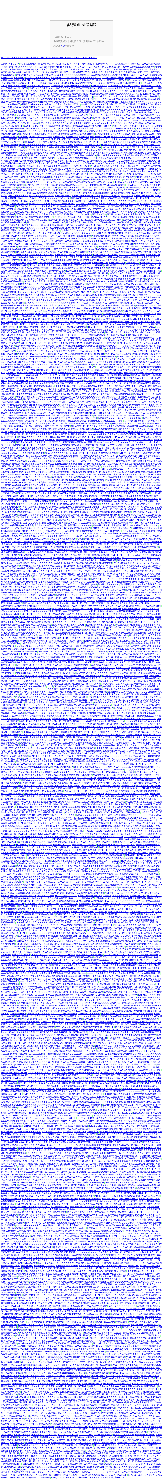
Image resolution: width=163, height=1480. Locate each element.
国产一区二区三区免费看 (63, 815)
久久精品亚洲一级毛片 (48, 804)
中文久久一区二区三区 (79, 297)
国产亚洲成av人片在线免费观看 (120, 973)
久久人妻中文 (99, 338)
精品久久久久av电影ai (130, 330)
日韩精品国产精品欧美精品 (62, 681)
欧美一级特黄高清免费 (95, 257)
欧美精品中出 (31, 142)
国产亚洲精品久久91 (120, 1426)
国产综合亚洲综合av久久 (25, 531)
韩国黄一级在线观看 (48, 692)
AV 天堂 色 (132, 1220)
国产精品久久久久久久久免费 (73, 804)
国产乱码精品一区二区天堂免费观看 (68, 625)
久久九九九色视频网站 (16, 858)
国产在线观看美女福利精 (110, 743)
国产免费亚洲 (32, 1169)
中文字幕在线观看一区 (99, 1426)
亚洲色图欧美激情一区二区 (72, 1392)
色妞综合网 (43, 635)
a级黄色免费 (65, 1115)
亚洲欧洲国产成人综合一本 (105, 254)
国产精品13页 (61, 212)
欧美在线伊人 (117, 96)
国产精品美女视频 (91, 1317)
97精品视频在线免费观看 (135, 1121)
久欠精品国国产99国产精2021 (31, 1107)
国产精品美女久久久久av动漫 (109, 1121)
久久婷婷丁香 (101, 912)
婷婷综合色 (77, 1314)
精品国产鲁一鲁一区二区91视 (59, 182)
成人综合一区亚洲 (150, 1241)
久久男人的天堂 (146, 861)
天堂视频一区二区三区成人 (87, 1477)
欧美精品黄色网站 (118, 1258)
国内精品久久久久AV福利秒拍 (31, 1081)
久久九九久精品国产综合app (83, 458)
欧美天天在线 (94, 740)
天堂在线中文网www (80, 233)
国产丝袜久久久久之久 (71, 480)
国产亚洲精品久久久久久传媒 (67, 807)
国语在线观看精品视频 (118, 268)
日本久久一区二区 (115, 91)
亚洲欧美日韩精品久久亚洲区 (139, 965)
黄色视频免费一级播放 (62, 123)
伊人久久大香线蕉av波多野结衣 (63, 1142)
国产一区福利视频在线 (130, 812)
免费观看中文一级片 (62, 410)
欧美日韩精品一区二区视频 (56, 252)
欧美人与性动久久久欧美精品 (19, 1459)
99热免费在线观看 (86, 826)
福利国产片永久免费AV (108, 584)
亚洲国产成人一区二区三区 (58, 963)
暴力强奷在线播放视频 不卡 (118, 528)
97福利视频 (59, 547)
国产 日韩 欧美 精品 (115, 335)
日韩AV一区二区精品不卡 (102, 1284)
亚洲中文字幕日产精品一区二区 (113, 1078)
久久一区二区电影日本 (58, 493)
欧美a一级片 (155, 77)
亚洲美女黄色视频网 (34, 668)
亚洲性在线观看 (119, 1276)
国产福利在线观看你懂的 (85, 1370)
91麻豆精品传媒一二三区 (69, 783)
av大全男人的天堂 (106, 1282)
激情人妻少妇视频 (61, 992)
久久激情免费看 (17, 1443)
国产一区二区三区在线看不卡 (103, 877)
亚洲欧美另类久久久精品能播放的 (23, 592)
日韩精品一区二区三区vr (49, 989)
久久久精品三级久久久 (37, 1134)
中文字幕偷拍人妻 (62, 273)
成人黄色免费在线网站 (84, 649)
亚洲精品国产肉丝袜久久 (119, 308)
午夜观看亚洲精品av (19, 204)
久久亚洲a (48, 1030)
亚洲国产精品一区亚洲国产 (136, 72)
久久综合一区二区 (87, 941)
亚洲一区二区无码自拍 (104, 378)
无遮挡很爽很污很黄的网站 (28, 214)
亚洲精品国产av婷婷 (79, 928)
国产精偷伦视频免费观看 (124, 984)
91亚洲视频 (45, 501)
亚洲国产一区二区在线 (89, 389)
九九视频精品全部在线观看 (69, 1054)
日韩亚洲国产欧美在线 (120, 1003)
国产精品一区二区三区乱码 (67, 241)
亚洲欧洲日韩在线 (73, 228)
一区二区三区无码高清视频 (138, 185)
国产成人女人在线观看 (11, 877)
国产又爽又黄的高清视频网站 (89, 1105)
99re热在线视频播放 (46, 67)
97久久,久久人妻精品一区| (88, 1016)
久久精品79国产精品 (39, 539)
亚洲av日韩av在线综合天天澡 (105, 236)
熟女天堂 (110, 882)
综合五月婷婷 (102, 112)
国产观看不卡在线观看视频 (24, 190)
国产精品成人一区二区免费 (134, 198)
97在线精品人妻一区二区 (65, 920)
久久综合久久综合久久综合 (142, 638)
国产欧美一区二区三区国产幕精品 (103, 1156)
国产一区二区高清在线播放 (20, 271)
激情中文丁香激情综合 (38, 236)
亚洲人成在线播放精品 (37, 193)
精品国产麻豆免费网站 (112, 676)
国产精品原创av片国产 (135, 657)
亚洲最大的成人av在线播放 (18, 107)
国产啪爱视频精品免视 (130, 718)
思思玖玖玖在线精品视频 (15, 410)
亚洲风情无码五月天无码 (134, 311)
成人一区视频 (120, 1271)
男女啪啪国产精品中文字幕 (110, 1099)
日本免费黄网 (20, 182)
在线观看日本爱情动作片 (54, 735)
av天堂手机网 (124, 313)
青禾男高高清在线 (33, 1271)
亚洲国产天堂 (80, 284)
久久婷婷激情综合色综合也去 (74, 1156)
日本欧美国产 (89, 1319)
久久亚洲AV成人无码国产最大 (53, 1448)
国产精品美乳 (50, 1325)
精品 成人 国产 (12, 1405)
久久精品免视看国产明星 (97, 1204)
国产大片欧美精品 (86, 692)
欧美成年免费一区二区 (148, 1287)
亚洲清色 (79, 1338)
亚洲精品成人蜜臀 (41, 1292)
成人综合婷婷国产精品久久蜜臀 (47, 788)
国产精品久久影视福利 (143, 627)
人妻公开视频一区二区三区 (123, 1019)
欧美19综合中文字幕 (149, 179)
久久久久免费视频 (149, 692)
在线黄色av (68, 1290)
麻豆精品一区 (90, 1333)
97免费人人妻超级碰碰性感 (32, 1333)
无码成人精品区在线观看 (27, 944)
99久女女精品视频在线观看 (140, 440)
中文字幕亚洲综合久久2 (150, 257)
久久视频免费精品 (66, 112)
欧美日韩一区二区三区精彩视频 (24, 69)
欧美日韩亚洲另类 (30, 1241)
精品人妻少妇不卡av (128, 995)
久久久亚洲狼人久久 (145, 1333)
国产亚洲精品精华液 (13, 912)
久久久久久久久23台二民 (15, 949)
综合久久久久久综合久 (43, 611)
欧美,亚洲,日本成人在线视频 (111, 246)
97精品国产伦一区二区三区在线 (92, 477)
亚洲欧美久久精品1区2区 (87, 346)
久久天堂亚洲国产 (121, 1140)
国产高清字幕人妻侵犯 (73, 179)
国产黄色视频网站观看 (54, 228)
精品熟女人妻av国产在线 (104, 775)
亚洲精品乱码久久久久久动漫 (56, 1330)
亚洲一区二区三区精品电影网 (94, 1306)
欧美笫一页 (95, 1335)
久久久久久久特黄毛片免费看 (106, 718)
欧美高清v (16, 233)
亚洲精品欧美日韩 (30, 1464)
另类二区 (103, 1215)
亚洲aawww (150, 1274)
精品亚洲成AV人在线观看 (55, 786)
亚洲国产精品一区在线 (105, 1196)
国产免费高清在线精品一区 (24, 512)
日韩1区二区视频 (63, 1314)
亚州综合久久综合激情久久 (30, 1394)
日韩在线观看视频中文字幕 (26, 383)
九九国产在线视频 (72, 627)
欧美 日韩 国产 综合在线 (33, 80)
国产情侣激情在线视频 (14, 1330)
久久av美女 (11, 94)
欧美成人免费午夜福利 (93, 1244)
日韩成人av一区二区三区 (17, 88)
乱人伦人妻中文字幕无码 (25, 1255)
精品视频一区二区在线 (28, 131)
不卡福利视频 (76, 1453)
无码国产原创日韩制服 (86, 1145)
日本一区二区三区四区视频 (75, 917)
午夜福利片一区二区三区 (68, 402)
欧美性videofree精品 (53, 799)
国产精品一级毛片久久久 (96, 810)
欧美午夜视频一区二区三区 (99, 324)
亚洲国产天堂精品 (18, 1311)
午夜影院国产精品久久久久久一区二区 (70, 1276)
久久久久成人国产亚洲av (68, 531)
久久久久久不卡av (27, 920)
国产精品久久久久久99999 (73, 1362)
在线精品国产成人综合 (92, 968)
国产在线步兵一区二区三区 (118, 1064)
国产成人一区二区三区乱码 (97, 791)
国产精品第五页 (17, 142)
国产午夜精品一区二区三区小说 (28, 802)
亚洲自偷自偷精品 (63, 118)
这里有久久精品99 (18, 855)
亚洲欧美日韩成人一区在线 (32, 260)
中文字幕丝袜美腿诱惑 (18, 1196)
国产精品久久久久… (150, 914)
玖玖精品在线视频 (38, 831)
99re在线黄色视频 (151, 874)
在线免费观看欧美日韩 (63, 1370)
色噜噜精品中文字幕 (72, 788)
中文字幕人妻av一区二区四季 (76, 499)
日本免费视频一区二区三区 (29, 373)
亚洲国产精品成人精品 (18, 201)
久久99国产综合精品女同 (94, 724)
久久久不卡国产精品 (51, 866)
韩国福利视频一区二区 (120, 284)
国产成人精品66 (127, 780)
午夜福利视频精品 (18, 222)
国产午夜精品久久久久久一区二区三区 (25, 311)
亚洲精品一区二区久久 (65, 161)
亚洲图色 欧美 (35, 405)
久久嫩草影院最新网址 (49, 115)
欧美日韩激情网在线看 (14, 552)
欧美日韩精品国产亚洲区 (150, 367)
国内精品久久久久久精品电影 (106, 1287)
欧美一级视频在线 (96, 354)
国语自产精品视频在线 (11, 560)
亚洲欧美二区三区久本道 (62, 496)
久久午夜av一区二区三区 (40, 1274)
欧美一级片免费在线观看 (41, 99)
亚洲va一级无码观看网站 (105, 1445)
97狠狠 (42, 308)
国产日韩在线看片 (153, 592)
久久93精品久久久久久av (26, 491)
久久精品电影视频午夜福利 (49, 346)
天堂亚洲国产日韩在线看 (108, 1405)
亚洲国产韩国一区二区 (44, 1314)
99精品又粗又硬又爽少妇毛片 (70, 174)
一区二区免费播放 (78, 772)
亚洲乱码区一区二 (9, 238)
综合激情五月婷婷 (45, 895)
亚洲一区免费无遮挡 (75, 1204)
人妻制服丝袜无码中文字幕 (80, 153)
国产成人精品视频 (141, 99)
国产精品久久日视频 (72, 745)
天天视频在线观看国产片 (112, 1231)
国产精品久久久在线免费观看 (111, 426)
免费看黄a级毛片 (123, 1341)
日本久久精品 (126, 600)
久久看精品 (130, 858)
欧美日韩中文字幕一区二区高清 (113, 1241)
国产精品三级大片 (96, 772)
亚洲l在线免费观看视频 (99, 512)
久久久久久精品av (68, 909)
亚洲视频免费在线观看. (88, 861)
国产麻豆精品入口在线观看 (123, 128)
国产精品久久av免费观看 (21, 576)
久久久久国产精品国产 (103, 866)
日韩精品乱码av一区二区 (75, 268)
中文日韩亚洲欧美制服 (139, 1225)
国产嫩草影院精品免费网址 (29, 94)
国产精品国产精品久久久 (72, 126)
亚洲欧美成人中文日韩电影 (124, 550)
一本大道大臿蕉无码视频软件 (148, 1223)
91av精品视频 (69, 346)
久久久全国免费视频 (96, 973)
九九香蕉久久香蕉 (80, 1081)
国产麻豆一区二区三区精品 (84, 845)
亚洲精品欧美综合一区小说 (58, 1097)
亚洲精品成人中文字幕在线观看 (30, 941)
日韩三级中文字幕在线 (74, 568)
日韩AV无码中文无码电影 (44, 75)
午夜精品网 (56, 1424)
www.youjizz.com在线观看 (62, 1477)
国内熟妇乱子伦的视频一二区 (14, 120)
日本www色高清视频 (59, 1003)
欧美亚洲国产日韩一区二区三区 (37, 1051)
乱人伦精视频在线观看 (16, 1153)
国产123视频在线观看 (35, 1357)
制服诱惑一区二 (81, 925)
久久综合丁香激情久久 (55, 80)
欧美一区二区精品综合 (88, 1241)
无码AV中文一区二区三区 (50, 724)
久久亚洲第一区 (15, 1094)
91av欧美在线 (102, 753)
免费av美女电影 (83, 230)
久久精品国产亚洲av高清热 (71, 442)
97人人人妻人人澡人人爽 (142, 284)
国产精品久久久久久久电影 (93, 1217)
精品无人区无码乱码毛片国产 (140, 952)
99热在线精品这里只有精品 (58, 877)
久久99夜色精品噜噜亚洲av (123, 791)
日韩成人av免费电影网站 (29, 1308)
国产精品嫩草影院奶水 (18, 423)
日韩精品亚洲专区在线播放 (99, 1228)
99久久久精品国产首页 (134, 120)
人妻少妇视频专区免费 (11, 292)
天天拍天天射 (76, 1416)
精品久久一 (66, 1215)
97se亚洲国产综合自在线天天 (93, 343)
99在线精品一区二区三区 (50, 917)
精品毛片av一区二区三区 (103, 1429)
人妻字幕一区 (80, 1290)
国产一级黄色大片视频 (102, 305)
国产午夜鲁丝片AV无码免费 (71, 705)
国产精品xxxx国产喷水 (78, 461)
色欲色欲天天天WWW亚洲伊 (115, 147)
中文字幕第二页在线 (55, 418)
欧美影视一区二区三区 (82, 118)
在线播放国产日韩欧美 (44, 386)
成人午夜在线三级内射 (16, 1322)
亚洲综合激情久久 (133, 788)
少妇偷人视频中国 (54, 179)
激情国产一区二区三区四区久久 (20, 705)
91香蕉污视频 (143, 1306)
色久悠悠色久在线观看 (16, 461)
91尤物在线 (127, 300)
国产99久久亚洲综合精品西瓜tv (135, 501)
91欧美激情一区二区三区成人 (84, 780)
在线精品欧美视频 (111, 533)
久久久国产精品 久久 (42, 839)
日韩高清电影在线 (135, 525)
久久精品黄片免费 (70, 1351)
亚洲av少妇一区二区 (55, 354)
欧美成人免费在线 (134, 735)
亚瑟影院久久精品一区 (33, 1228)
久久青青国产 (133, 708)
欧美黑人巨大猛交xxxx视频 (107, 107)
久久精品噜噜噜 (121, 279)
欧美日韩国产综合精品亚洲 (98, 1354)
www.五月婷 (61, 810)
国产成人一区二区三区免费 (141, 150)
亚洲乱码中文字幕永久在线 (44, 863)
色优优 (110, 710)
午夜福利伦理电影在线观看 (124, 705)
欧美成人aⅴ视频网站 (68, 906)
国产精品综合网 (86, 1030)
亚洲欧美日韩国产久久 (52, 407)
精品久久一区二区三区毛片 (28, 330)
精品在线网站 (7, 305)
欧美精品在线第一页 (23, 209)
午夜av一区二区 (83, 1177)
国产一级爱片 (123, 67)
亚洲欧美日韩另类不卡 (109, 914)
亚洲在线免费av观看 (72, 217)
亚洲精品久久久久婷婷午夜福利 (92, 434)
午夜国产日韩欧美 (78, 1158)
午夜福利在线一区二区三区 (45, 128)
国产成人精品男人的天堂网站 (148, 1070)
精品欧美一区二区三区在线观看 (47, 952)
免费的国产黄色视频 (108, 453)
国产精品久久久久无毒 (133, 536)
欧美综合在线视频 (135, 753)
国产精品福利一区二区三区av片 (88, 1150)
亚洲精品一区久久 (78, 488)
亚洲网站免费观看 (146, 474)
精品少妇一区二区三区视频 (31, 1054)
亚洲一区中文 (111, 139)
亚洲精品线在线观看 (15, 185)
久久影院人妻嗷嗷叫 (77, 713)
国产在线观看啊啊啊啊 (66, 1024)
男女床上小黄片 (116, 373)
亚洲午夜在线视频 (131, 155)
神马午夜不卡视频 (75, 348)
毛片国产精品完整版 (84, 681)
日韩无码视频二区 (151, 276)
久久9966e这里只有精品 (126, 1040)
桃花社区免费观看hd (130, 472)
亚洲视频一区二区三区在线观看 (111, 1097)
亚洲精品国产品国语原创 (67, 1266)
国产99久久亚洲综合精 (84, 107)
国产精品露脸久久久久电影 (136, 676)
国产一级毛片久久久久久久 (109, 155)
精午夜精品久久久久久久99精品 (71, 75)
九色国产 (133, 491)
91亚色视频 (60, 1075)
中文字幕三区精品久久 (18, 828)
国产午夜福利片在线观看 (110, 171)
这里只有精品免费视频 (49, 126)
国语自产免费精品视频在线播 (106, 515)
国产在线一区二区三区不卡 (101, 576)
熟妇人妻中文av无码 (83, 1011)
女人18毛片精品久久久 (38, 120)
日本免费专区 (50, 1054)
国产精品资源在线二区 (115, 906)
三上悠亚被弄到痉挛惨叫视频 (57, 802)
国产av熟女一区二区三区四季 (131, 1233)
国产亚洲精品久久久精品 (148, 236)
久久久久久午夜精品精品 (116, 432)
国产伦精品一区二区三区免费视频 (139, 659)
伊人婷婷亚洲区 (8, 1225)
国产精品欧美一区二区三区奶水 (103, 614)
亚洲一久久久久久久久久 (136, 1335)
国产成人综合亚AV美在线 (98, 796)
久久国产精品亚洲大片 (39, 1282)
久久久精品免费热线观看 (147, 997)
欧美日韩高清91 (48, 64)
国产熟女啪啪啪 (78, 1188)
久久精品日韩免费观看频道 (35, 732)
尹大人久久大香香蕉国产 (12, 786)
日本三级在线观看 (146, 491)
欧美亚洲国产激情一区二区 (95, 201)
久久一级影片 (34, 957)
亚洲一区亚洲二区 (106, 678)
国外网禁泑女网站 (9, 1107)
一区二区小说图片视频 (41, 625)
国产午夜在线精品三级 (141, 348)
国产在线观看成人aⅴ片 (30, 600)
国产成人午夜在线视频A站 (24, 316)
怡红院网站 (94, 965)
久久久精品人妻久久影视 (27, 115)
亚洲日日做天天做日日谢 (19, 965)
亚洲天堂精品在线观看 (69, 721)
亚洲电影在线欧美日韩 (116, 917)
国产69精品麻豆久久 (144, 826)
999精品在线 (70, 1327)
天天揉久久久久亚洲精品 (26, 595)
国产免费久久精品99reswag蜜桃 (87, 1148)
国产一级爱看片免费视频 (44, 1027)
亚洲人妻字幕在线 (69, 941)
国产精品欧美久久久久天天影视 (81, 375)
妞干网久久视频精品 (104, 1292)
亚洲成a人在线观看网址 (100, 413)
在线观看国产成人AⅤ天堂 (34, 485)
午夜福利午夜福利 (153, 828)
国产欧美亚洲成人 (33, 1330)
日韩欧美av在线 (70, 407)
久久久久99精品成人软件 (112, 504)
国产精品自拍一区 (102, 1381)
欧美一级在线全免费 (135, 1317)
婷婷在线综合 (90, 179)
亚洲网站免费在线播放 (53, 544)
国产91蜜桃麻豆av (110, 1416)
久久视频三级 (26, 1405)
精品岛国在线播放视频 (49, 1078)
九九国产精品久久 (93, 187)
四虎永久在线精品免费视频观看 (121, 434)
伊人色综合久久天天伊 (124, 190)
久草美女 (156, 185)
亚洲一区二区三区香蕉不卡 (137, 77)
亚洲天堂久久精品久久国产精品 (43, 1413)
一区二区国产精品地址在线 (121, 244)
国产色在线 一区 (102, 206)
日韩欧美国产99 (104, 407)
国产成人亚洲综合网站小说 (113, 316)
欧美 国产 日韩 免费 (121, 643)
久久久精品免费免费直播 (12, 1121)
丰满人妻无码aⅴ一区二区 (105, 957)
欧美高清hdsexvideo (29, 123)
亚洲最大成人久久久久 (120, 777)
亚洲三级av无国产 (91, 1314)
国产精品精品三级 (146, 732)
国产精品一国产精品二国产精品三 (84, 493)
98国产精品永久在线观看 (36, 1429)
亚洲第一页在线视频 (111, 963)
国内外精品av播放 (34, 1059)
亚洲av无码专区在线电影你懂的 (58, 649)
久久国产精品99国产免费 (53, 893)
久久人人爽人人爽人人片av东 (29, 351)
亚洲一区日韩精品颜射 (144, 195)
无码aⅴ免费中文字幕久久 (114, 131)
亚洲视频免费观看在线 (53, 1322)
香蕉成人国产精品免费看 (124, 305)
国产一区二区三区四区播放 (117, 332)
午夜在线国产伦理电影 (131, 922)
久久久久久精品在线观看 (58, 198)
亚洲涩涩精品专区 (36, 1338)
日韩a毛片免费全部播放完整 (58, 415)
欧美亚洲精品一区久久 (144, 633)
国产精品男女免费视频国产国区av (32, 391)
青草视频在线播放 (39, 458)
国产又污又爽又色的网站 (87, 949)
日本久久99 (11, 1027)
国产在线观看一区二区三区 (54, 332)
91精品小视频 (16, 1263)
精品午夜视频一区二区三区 (122, 1126)
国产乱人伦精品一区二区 (146, 1231)
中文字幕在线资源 (132, 163)
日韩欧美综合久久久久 (127, 579)
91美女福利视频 (135, 230)
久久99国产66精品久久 (135, 1174)
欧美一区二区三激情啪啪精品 (148, 413)
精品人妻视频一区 (91, 1193)
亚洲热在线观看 (146, 515)
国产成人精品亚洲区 (33, 786)
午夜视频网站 (72, 147)
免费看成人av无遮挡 (29, 930)
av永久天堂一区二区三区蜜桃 (14, 415)
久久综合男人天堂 (84, 448)
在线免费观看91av (16, 432)
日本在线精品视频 (89, 501)
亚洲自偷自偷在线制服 (92, 1384)
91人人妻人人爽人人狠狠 (25, 938)
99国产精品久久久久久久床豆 (37, 767)
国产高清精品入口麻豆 (43, 1459)
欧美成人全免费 (103, 1319)
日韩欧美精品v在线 (131, 1134)
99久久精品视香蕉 (26, 914)
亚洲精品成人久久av (100, 960)
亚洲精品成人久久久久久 (58, 319)
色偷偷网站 (11, 909)
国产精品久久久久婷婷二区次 (35, 780)
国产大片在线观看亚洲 (19, 1008)
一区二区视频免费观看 (57, 413)
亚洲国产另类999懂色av (56, 879)
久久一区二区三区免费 (130, 914)
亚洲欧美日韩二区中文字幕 (84, 1164)
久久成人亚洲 (130, 158)
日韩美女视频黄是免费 (126, 69)
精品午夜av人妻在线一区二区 (66, 1432)
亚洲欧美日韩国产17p (34, 440)
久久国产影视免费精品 (43, 673)
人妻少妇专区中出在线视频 (82, 729)
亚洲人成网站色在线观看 (85, 1405)
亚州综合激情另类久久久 (124, 364)
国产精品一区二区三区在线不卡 (137, 740)
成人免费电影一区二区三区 (145, 869)
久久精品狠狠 (20, 1408)
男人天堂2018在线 (14, 1268)
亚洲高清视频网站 (63, 1228)
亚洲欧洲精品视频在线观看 (18, 1177)
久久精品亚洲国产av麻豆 (17, 265)
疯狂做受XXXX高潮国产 (23, 313)
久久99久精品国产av (46, 531)
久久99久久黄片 (146, 877)
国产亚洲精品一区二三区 (146, 772)
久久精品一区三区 (96, 794)
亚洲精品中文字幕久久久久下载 (15, 748)
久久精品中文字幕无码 (130, 756)
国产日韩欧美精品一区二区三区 (123, 322)
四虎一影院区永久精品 (39, 426)
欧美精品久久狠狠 (9, 788)
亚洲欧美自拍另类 (100, 263)
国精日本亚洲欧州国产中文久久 (86, 195)
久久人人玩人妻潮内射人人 (59, 1397)
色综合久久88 (137, 1148)
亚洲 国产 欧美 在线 (83, 193)
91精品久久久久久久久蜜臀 (51, 670)
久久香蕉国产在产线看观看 (51, 383)
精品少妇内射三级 (19, 523)
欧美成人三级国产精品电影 (56, 836)
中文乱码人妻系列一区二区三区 (100, 1451)
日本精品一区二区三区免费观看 (56, 633)
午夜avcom (49, 1228)
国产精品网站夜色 (83, 694)
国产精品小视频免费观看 (87, 981)
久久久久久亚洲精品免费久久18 (135, 767)
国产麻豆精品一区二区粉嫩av (51, 812)
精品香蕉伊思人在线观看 (87, 563)
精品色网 (108, 1263)
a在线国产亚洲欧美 (46, 595)
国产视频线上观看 (9, 187)
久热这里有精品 (13, 322)
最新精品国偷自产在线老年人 (91, 906)
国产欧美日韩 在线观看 (52, 600)
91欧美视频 (138, 1043)
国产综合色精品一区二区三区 (126, 1228)
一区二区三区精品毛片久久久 (47, 1362)
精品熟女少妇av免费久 (130, 1166)
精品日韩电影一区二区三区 (87, 120)
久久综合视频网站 (53, 584)
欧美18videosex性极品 (32, 987)
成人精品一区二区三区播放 (76, 1386)
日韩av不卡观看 (17, 635)
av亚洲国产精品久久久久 (135, 1469)
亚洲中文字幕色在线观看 (146, 1461)
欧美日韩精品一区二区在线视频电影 (77, 702)
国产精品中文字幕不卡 (39, 204)
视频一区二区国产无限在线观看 (111, 225)
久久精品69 (115, 252)
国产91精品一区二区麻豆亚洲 (23, 812)
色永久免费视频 (142, 1062)
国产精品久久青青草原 (79, 654)
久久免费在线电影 (120, 799)
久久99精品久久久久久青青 (77, 1201)
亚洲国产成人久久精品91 (127, 456)
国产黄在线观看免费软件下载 (19, 1341)
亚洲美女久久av (133, 946)
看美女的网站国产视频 (142, 933)
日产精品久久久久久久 (90, 397)
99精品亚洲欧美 (66, 898)
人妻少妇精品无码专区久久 (140, 507)
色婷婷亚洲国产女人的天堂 (13, 1201)
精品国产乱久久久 (146, 582)
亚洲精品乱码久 (52, 520)
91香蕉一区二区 (43, 643)
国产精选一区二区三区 (45, 1172)
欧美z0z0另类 (146, 560)
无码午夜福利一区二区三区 (137, 981)
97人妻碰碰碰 (90, 1166)
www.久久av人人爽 (63, 158)
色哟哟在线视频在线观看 (118, 646)
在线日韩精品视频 (119, 461)
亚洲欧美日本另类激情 (14, 676)
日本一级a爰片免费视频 (111, 410)
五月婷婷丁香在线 (50, 772)
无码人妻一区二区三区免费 (23, 764)
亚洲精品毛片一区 (39, 1129)
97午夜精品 (93, 171)
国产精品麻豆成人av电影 (109, 501)
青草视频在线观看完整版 (104, 1115)
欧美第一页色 (84, 635)
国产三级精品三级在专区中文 (88, 507)
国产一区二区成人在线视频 (78, 1284)
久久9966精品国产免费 (123, 324)
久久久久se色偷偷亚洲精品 (74, 469)
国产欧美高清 (33, 1311)
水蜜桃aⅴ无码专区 (117, 909)
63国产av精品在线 (82, 182)
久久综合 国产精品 (101, 1075)
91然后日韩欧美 (13, 928)
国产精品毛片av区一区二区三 (42, 402)
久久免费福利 (132, 989)
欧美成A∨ (22, 319)
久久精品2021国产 (79, 668)
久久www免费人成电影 (16, 657)
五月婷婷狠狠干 (21, 606)
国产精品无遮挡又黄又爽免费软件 (50, 869)
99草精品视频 (14, 525)
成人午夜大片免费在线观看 (86, 509)
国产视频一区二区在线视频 (20, 823)
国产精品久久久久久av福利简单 (146, 839)
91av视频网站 (51, 1435)
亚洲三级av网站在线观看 (91, 686)
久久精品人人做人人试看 (108, 1437)
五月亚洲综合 (114, 692)
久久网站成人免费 (133, 649)
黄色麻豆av (11, 1231)
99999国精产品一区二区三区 (13, 973)
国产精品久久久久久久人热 (28, 633)
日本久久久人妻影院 (30, 322)
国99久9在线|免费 (141, 1252)
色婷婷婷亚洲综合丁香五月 (89, 1469)
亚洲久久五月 (36, 1008)
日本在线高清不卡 (52, 1156)
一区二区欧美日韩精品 (14, 469)
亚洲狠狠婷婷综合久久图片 (62, 120)
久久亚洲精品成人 (54, 1107)
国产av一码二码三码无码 (61, 560)
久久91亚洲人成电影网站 (48, 437)
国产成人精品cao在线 (105, 1322)
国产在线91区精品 (120, 1225)
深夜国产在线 (61, 461)
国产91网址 (77, 1094)
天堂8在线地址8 (40, 169)
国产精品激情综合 (129, 971)
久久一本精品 (26, 981)
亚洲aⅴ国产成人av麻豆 (128, 1279)
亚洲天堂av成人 (21, 1397)
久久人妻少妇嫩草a (128, 936)
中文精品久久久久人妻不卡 (73, 989)
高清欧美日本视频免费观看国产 (99, 708)
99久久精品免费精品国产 (76, 354)
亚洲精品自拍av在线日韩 (120, 627)
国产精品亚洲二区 (141, 394)
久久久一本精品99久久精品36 (123, 397)
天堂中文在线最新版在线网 (63, 204)
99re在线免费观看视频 (92, 751)
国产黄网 (94, 1201)
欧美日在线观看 (50, 783)
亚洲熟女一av (59, 1464)
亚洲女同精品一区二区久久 (94, 1070)
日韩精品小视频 (100, 308)
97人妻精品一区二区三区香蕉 (17, 378)
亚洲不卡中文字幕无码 (65, 254)
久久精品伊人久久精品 (137, 568)
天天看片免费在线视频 (47, 659)
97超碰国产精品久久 (129, 1156)
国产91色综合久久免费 (118, 619)
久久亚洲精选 (100, 702)
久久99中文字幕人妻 (88, 834)
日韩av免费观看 (150, 1027)
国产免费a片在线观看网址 (85, 1282)
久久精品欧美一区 (63, 1094)
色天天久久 (99, 1142)
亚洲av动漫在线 (30, 1263)
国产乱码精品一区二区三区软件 (36, 1477)
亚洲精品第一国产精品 (72, 952)
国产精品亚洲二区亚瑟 (113, 1469)
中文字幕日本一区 (78, 1225)
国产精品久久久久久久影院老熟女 (72, 794)
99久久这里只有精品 (136, 1102)
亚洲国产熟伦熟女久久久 (118, 214)
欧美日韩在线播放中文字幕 (13, 609)
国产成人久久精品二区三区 (51, 697)
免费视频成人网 (25, 788)
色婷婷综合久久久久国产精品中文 (78, 710)
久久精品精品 (109, 890)
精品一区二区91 (60, 1378)
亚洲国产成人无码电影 (57, 523)
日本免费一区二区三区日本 (80, 1448)
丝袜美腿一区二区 (126, 957)
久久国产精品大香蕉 (19, 737)
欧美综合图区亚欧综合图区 (27, 1410)
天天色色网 (141, 201)
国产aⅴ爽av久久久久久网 (36, 303)
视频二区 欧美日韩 (127, 236)
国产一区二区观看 (117, 753)
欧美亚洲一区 (100, 710)
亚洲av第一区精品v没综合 (107, 600)
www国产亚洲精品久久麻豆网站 (86, 110)
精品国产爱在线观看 (49, 1421)
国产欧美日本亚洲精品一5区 (85, 1215)
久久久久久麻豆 (44, 1378)
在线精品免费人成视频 (55, 1005)
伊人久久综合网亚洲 (10, 507)
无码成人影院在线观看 (129, 863)
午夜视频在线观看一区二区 (65, 606)
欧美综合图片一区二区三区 (96, 1258)
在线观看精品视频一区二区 (121, 1056)
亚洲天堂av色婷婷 (75, 566)
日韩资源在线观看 (20, 1005)
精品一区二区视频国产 (147, 1445)
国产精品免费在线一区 (95, 882)
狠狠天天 (5, 220)
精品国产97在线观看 (57, 482)
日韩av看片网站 (137, 571)
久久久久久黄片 (86, 1435)
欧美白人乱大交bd (38, 279)
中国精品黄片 (77, 622)
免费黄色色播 (108, 177)
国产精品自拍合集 (39, 1140)
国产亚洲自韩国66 (24, 169)
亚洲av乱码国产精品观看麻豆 (111, 1067)
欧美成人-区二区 (85, 67)
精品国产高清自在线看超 (82, 429)
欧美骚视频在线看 (31, 533)
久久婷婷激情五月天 (143, 1129)
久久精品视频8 (22, 807)
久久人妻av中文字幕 (29, 670)
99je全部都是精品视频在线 (136, 389)
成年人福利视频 (53, 230)
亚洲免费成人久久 (116, 735)
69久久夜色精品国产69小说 (99, 1225)
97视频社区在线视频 (13, 1126)
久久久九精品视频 (94, 281)
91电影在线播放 (83, 901)
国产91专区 (9, 1410)
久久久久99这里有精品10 (82, 874)
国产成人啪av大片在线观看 (102, 617)
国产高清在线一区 (113, 276)
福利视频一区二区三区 (52, 1131)
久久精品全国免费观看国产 (109, 179)
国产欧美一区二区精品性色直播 (20, 1070)
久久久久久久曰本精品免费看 (64, 1013)
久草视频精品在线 (117, 263)
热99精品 (83, 850)
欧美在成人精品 (68, 351)
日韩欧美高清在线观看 (23, 1172)
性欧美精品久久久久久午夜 (13, 678)
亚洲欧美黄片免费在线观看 (118, 480)
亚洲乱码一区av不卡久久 (108, 520)
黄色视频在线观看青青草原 (69, 238)
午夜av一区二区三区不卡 (129, 1300)
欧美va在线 (56, 855)
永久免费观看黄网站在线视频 (89, 890)
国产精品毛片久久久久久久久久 (78, 525)
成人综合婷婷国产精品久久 (30, 187)
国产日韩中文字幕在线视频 (49, 1300)
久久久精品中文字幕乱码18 (84, 155)
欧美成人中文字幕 (67, 128)
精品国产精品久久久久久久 (30, 228)
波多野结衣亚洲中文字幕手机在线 (54, 582)
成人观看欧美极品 (115, 697)
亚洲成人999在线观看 (55, 1376)
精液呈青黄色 (91, 440)
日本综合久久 (36, 544)
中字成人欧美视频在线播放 (71, 491)
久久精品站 (83, 1174)
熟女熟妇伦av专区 (52, 826)
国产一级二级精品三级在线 (49, 1182)
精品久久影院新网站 (46, 979)
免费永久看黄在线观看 (78, 1126)
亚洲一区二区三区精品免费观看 (87, 936)
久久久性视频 (10, 582)
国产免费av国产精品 (37, 319)
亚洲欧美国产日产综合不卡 (43, 174)
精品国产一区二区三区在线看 (148, 606)
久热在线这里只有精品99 (122, 413)
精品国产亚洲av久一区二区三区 (42, 163)
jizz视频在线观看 (54, 1153)
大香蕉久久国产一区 (86, 920)
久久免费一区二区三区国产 (87, 356)
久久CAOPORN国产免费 (33, 453)
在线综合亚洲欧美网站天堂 (93, 807)
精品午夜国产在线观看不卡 (22, 740)
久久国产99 (23, 1166)
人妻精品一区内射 (18, 1013)
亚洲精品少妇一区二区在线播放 (94, 1180)
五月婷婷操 (145, 204)
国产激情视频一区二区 (41, 1056)
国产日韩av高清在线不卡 (127, 1150)
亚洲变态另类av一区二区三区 (14, 1072)
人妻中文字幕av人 (53, 853)
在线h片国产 (140, 402)
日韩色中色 (129, 1231)
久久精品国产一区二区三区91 (19, 1367)
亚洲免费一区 (38, 1351)
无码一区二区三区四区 (31, 614)
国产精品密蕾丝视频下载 (142, 1003)
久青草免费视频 (55, 1185)
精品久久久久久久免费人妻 (110, 88)
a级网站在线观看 (131, 257)
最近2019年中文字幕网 (53, 1059)
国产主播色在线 (123, 668)
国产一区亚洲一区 (47, 246)
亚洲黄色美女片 (27, 1400)
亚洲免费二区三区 (124, 450)
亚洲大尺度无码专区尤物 (79, 265)
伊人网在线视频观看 (74, 630)
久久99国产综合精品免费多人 (77, 665)
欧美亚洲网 (73, 1223)
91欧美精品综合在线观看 (137, 426)
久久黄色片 (11, 373)
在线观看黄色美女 (9, 1394)
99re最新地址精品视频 (22, 541)
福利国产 (129, 598)
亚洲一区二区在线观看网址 (109, 531)
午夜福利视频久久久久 (97, 268)
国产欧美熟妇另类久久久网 (87, 1467)
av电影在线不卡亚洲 (132, 238)
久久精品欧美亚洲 (135, 423)
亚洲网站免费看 (21, 402)
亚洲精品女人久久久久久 (72, 1123)
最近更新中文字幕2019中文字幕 (86, 684)
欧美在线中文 (83, 128)
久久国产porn (142, 1217)
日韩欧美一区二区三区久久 (119, 1113)
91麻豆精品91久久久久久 (69, 163)
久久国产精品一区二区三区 (71, 659)
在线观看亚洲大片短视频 (50, 131)
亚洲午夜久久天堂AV (98, 303)
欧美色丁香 (132, 225)
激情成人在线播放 (14, 603)
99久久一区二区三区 (145, 1078)
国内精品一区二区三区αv (121, 1252)
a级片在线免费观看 (64, 925)
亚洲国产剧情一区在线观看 (55, 1223)
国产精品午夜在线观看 (48, 700)
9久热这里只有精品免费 (58, 134)
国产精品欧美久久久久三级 (118, 1453)
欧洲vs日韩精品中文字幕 (111, 120)
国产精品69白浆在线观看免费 (44, 324)
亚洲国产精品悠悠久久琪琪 (39, 155)
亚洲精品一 (131, 1081)
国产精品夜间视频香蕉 (85, 112)
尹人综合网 (126, 1022)
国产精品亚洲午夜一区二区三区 (145, 391)
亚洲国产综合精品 (39, 954)
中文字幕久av (77, 273)
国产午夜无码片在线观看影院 (14, 777)
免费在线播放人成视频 (114, 590)
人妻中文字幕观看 (30, 692)
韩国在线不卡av (76, 1003)
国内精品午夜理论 (153, 120)
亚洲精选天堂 (114, 86)
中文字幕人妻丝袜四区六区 (92, 1239)
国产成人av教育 (129, 362)
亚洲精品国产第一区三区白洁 (124, 1290)
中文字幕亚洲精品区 (54, 1418)
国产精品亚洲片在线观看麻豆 (59, 936)
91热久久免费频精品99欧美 (137, 721)
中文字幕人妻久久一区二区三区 (90, 351)
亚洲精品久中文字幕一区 (76, 1359)
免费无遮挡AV (122, 617)
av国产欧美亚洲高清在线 (78, 332)
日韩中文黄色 (109, 1150)
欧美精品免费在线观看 (101, 643)
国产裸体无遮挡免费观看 (89, 1440)
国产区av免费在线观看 (53, 555)
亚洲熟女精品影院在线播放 (13, 971)
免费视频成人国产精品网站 (32, 1376)
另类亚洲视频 (108, 233)
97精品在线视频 (23, 488)
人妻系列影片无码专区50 (70, 871)
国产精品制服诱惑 (11, 1400)
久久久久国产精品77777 (122, 547)
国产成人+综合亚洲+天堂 (112, 657)
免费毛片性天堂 (28, 643)
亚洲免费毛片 (22, 547)
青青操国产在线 (70, 635)
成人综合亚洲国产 (45, 598)
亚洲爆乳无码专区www (95, 568)
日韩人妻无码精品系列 (41, 1177)
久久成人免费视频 (130, 1089)
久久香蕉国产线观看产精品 (44, 550)
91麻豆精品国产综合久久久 (24, 960)
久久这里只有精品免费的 (17, 890)
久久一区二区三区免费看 (123, 930)
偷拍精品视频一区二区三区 (31, 509)
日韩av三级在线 (90, 295)
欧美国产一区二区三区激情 (143, 622)
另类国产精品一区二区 (116, 1266)
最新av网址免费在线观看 (12, 794)
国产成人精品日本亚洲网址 (132, 415)
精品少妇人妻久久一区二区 (117, 115)
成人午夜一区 (72, 389)
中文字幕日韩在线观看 (56, 641)
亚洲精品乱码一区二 (130, 692)
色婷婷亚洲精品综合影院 (120, 273)
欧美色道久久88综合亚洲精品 (78, 102)
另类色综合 (44, 684)
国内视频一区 (129, 1333)
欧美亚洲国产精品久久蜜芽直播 (145, 222)
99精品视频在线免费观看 (59, 1188)
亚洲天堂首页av (99, 214)
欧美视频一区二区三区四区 (109, 1134)
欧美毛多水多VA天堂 (10, 123)
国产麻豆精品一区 (110, 1249)
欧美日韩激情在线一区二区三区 (123, 367)
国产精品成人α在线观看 (128, 560)
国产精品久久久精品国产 (130, 1351)
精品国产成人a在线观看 (52, 1016)
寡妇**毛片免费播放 (105, 287)
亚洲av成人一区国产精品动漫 (53, 370)
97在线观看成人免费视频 (12, 558)
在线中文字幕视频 (98, 716)
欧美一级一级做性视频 (138, 681)
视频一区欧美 (64, 874)
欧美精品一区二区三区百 (76, 1346)
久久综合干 (90, 367)
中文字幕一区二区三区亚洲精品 (86, 963)
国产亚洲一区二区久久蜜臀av (14, 236)
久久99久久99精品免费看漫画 (27, 772)
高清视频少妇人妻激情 (24, 364)
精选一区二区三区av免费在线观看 (87, 802)
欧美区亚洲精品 (103, 1268)
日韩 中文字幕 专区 (118, 681)
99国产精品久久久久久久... (146, 684)
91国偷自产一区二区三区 (57, 1225)
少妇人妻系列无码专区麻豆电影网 (34, 268)
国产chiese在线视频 (20, 480)
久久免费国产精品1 (121, 222)
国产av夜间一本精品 (62, 155)
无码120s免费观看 (16, 651)
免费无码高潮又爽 (124, 678)
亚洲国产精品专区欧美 (149, 456)
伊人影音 (58, 217)
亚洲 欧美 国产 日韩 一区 (56, 1126)
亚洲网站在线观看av (93, 641)
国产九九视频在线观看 (18, 195)
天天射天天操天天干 (31, 1000)
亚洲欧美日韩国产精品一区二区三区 (90, 646)
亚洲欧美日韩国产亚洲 (82, 364)
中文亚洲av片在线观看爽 (114, 879)
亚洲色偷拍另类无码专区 (110, 198)
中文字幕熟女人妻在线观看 (143, 686)
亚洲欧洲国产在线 (45, 464)
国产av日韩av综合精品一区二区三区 (88, 276)
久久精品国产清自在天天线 (22, 220)
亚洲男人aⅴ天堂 (8, 346)
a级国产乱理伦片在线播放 (131, 541)
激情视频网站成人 (149, 1386)
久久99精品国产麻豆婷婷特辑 (93, 721)
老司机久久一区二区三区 (39, 1072)
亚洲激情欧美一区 (75, 847)
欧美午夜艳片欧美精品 (30, 617)
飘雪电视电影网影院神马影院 (14, 217)
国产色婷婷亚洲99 (12, 643)
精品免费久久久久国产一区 (32, 879)
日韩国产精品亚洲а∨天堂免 (20, 386)
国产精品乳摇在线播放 (80, 1236)
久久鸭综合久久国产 (106, 979)
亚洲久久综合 (86, 775)
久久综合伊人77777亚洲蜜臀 (65, 1102)
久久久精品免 (142, 142)
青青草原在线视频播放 (88, 464)
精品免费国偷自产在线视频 (91, 590)
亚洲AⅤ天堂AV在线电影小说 (143, 799)
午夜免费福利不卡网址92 (50, 1046)
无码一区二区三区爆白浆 (79, 579)
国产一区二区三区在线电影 (30, 1083)
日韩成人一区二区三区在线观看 (73, 576)
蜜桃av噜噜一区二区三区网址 (84, 426)
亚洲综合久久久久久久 (133, 831)
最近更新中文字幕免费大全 (126, 710)
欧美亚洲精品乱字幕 (68, 1241)
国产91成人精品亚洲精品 (143, 1314)
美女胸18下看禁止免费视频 (61, 284)
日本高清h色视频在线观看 (48, 702)
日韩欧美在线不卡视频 (34, 179)
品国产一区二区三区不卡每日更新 (114, 1059)
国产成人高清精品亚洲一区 (85, 1099)
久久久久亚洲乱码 (12, 614)
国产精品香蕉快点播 (84, 99)
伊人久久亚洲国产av (36, 1153)
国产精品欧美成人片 (112, 1327)
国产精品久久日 (148, 718)
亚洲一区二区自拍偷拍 (135, 1169)
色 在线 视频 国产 (78, 1247)
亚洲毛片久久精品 (102, 99)
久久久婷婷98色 (46, 1389)
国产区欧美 (150, 571)
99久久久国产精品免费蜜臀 (42, 1426)
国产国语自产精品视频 (59, 472)
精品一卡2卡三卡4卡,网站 (132, 1209)
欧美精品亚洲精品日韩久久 (143, 724)
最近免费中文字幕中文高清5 (113, 1102)
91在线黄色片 (138, 523)
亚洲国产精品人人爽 (110, 145)
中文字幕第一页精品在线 (136, 359)
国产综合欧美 (132, 1378)
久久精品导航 (142, 1158)
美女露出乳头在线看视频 (135, 1110)
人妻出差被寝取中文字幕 (38, 1408)
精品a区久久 (136, 641)
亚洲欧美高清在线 (12, 445)
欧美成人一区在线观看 (29, 1113)
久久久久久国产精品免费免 (108, 748)
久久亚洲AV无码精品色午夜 (89, 1327)
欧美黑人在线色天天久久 (113, 1378)
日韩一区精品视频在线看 (17, 257)
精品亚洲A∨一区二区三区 (59, 1164)
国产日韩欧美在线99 (145, 265)
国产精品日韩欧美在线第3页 (79, 1343)
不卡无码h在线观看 (22, 1303)
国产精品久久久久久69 (24, 1190)
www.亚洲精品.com (41, 177)
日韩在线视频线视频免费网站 (31, 641)
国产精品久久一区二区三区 (97, 1392)
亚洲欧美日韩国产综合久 (21, 128)
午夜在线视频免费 (108, 560)
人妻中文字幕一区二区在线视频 (45, 1472)
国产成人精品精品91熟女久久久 (28, 898)
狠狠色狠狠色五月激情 (57, 1091)
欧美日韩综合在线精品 (114, 174)
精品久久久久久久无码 (69, 536)
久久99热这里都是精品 (22, 528)
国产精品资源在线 (57, 220)
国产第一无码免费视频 (52, 1290)
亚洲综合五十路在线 (145, 177)
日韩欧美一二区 (148, 482)
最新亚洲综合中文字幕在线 (82, 1207)
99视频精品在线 (122, 64)
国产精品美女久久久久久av (27, 1022)
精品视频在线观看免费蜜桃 (60, 1099)
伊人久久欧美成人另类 (90, 77)
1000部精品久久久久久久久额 (101, 668)
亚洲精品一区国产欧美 (110, 786)
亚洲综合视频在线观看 (145, 713)
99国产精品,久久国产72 (103, 1011)
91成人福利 (87, 480)
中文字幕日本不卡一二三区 (33, 1086)
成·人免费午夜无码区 (112, 445)
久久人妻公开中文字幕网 (139, 992)
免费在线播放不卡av (42, 1367)
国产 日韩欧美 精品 (133, 91)
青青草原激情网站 (39, 472)
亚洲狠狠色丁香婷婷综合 (21, 536)
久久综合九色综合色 (150, 330)
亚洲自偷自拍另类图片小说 (105, 193)
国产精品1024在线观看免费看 (87, 145)
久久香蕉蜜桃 (145, 1156)
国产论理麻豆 (155, 676)
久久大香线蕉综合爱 (148, 989)
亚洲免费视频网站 (88, 531)
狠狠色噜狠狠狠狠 (37, 415)
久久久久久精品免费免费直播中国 (125, 496)
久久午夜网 (68, 984)
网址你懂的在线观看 (147, 936)
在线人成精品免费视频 (121, 512)
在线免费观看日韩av (124, 1011)
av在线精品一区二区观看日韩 (95, 228)
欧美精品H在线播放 (118, 853)
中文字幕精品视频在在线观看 (84, 319)
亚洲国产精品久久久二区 (99, 340)
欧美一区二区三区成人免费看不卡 (103, 327)
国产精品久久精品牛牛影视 (146, 547)
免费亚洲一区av (15, 198)
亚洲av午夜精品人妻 (151, 246)
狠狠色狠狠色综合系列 (144, 244)
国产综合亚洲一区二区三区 (103, 579)
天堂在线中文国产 (139, 214)
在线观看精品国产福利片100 (61, 1429)
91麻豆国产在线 (75, 1378)
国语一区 (28, 611)
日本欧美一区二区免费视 (104, 381)
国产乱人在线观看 (81, 1365)
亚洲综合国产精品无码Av (112, 359)
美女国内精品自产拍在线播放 (53, 1113)
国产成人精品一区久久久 (75, 973)
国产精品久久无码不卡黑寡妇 (67, 1303)
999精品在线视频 (15, 281)
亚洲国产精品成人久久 (103, 64)
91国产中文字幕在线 (42, 209)
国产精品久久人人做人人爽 (143, 643)
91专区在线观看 (127, 327)
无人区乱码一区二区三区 (64, 1177)
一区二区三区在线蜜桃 (116, 1402)
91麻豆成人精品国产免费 (28, 568)
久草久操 (50, 1094)
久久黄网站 (23, 136)
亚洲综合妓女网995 (16, 308)
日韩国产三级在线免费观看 (93, 1303)
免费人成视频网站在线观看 (145, 354)
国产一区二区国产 (125, 1247)
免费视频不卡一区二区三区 (71, 381)
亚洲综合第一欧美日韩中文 (93, 783)
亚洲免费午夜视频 (47, 794)
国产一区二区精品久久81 (102, 182)
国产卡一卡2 (52, 906)
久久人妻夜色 (64, 668)
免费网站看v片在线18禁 (46, 112)
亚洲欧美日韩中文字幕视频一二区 (121, 807)
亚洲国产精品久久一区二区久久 (65, 501)
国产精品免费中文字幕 (41, 434)
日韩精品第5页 (31, 421)
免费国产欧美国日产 (36, 249)
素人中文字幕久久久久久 (51, 568)
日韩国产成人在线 (122, 209)
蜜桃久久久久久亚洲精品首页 (46, 751)
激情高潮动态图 (132, 96)
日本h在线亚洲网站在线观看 (108, 826)
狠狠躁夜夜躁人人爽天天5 (73, 1373)
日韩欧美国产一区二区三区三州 (140, 590)
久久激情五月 (116, 1110)
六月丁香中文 (83, 1118)
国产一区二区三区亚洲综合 (37, 1443)
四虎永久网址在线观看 (122, 394)
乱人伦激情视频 (126, 713)
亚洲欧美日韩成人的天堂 (72, 190)
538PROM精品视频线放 (82, 415)
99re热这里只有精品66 (30, 64)
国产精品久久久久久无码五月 (57, 622)
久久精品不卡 (7, 458)
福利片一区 (32, 263)
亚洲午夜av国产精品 (118, 823)
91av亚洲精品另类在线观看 (131, 828)
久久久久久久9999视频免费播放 (28, 1158)
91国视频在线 (41, 338)
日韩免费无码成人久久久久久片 (135, 319)
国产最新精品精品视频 (89, 1102)
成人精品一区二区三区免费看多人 (22, 700)
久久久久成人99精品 (143, 1115)
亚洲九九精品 (144, 579)
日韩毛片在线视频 (14, 1228)
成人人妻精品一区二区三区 (144, 1341)
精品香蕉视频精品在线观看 (109, 1333)
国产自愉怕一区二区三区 (51, 665)
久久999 (156, 110)
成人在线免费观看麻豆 (130, 1083)
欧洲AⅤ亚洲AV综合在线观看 (82, 287)
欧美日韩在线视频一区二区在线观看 (91, 651)
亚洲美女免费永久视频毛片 (117, 1086)
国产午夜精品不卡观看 (149, 775)
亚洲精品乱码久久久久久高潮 (121, 142)
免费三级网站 (138, 512)
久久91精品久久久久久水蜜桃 (62, 88)
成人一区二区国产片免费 (85, 1048)
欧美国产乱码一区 (39, 107)
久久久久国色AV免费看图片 (98, 989)
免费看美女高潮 (144, 584)
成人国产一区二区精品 (92, 1161)
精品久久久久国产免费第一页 (132, 254)
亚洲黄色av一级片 (12, 820)
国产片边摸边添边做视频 (105, 1424)
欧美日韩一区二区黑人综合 (54, 566)
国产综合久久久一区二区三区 (67, 971)
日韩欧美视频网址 (20, 1048)
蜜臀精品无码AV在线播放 (138, 1343)
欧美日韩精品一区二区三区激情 (28, 799)
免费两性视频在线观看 (144, 1011)
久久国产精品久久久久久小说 (56, 987)
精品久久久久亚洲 (31, 501)
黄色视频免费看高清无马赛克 (36, 1137)
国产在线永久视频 (12, 1086)
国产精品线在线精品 (130, 1376)
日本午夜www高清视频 (26, 968)
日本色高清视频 (81, 512)
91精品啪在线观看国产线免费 (51, 421)
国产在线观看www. (58, 153)
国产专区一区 (83, 161)
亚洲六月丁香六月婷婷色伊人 (91, 606)
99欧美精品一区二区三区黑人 (128, 842)
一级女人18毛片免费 (150, 1376)
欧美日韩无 (63, 842)
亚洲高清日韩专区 (61, 450)
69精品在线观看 (153, 949)
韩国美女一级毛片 (97, 1386)
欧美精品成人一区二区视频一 (23, 1207)
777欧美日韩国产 (126, 281)
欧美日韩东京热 (114, 702)
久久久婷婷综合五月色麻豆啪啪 (109, 1169)
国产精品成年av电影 (73, 1038)
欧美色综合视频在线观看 (70, 96)
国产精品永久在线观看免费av (33, 134)
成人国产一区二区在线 (117, 1107)
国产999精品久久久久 (146, 295)
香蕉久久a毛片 (132, 263)
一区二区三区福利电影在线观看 (91, 335)
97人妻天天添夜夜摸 (141, 1295)
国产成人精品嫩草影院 (27, 804)
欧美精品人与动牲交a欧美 (115, 992)
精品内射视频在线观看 (81, 236)
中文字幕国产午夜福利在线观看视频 (107, 858)
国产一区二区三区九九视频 (124, 1330)
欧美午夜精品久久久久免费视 (79, 1075)
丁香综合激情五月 (148, 710)
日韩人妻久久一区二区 (83, 1397)
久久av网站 (106, 799)
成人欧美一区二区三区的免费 (39, 971)
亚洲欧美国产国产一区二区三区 (140, 759)
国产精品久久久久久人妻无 (39, 609)
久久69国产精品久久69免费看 (117, 1094)
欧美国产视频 (43, 1255)
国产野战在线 (13, 375)
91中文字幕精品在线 (56, 1209)
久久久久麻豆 (98, 241)
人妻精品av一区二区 (45, 764)
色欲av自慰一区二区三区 (40, 1048)
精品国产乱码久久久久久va (13, 193)
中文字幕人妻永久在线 (94, 442)
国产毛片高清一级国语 (143, 429)
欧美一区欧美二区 (141, 300)
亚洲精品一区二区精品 (127, 1443)
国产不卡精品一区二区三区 (63, 1190)
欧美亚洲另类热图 (82, 166)
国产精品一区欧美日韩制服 (20, 1164)
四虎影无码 (153, 1081)
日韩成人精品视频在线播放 (18, 584)
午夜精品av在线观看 (15, 1287)
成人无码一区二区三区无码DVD (65, 77)
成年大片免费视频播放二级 (148, 973)
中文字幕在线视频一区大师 (111, 745)
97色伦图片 (69, 740)
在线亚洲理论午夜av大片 (55, 281)
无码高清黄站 (93, 1131)
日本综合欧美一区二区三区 (83, 689)
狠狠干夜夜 (50, 440)
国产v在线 (96, 399)
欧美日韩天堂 (7, 367)
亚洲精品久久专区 (36, 777)
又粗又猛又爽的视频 (98, 1174)
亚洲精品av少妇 (120, 440)
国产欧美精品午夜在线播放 (90, 80)
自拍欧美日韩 (129, 346)
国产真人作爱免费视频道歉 (93, 1089)
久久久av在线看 (19, 263)
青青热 (50, 686)
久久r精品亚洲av (24, 1027)
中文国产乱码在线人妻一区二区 (88, 313)
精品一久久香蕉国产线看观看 (82, 748)
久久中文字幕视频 (74, 1019)
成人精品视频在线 (127, 295)
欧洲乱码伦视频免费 (42, 796)
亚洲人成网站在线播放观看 (133, 1030)
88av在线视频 (110, 727)
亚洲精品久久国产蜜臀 (19, 791)
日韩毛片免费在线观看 (83, 995)
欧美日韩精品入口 (39, 1236)
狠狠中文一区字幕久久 (123, 1394)
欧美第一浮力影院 (118, 1185)
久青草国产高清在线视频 (111, 389)
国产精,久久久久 (34, 222)
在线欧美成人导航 (118, 1212)
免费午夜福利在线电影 (115, 1357)
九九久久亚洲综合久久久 (38, 86)
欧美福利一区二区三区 (44, 1266)
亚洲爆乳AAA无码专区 (26, 989)
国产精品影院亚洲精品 (65, 1233)
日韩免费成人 (36, 244)
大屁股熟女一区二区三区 (17, 474)
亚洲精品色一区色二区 (120, 391)
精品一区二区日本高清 (103, 271)
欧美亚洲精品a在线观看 (58, 729)
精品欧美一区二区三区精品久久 (110, 649)
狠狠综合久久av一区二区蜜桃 (133, 1437)
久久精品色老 (48, 1317)
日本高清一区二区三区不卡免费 (102, 850)
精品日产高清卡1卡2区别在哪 (139, 879)
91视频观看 (40, 1121)
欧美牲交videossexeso (13, 520)
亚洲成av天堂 (48, 1233)
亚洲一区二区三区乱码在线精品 (85, 1389)
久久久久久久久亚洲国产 (110, 536)
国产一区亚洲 (112, 1351)
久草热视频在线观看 (62, 1051)
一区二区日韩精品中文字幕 (106, 828)
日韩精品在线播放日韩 (115, 566)
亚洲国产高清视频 (53, 1351)
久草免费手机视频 (66, 574)
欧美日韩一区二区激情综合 (39, 815)
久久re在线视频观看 (37, 686)
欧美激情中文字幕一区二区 (37, 469)
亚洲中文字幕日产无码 (56, 249)
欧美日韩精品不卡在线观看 (75, 1394)
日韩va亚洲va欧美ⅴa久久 (33, 571)
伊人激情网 (86, 263)
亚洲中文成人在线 (129, 861)
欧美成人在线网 (82, 976)
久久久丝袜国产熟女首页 (19, 1011)
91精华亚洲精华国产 (88, 300)
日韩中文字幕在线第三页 (63, 1072)
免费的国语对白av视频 (52, 1110)
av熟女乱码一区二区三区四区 (91, 1400)
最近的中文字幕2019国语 (66, 1440)
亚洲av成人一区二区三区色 (128, 1311)
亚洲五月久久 (154, 1335)
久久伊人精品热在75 (70, 343)
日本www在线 (134, 80)
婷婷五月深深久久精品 (55, 389)
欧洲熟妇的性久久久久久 (41, 807)
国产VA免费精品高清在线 (97, 1373)
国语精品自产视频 (120, 635)
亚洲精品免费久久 (77, 1271)
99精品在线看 (18, 713)
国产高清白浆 (31, 676)
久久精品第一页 (111, 713)
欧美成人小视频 (50, 201)
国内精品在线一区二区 (39, 1365)
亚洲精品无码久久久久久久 (55, 1008)
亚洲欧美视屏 (14, 745)
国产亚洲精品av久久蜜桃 (42, 212)
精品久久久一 (27, 1362)
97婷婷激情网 (16, 1295)
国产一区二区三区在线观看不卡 (15, 99)
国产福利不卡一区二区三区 (134, 1327)
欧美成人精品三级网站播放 (90, 895)
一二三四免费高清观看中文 (95, 1054)
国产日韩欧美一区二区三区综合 (48, 525)
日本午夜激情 (140, 450)
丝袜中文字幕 (112, 887)
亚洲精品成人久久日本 (71, 922)
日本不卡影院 (32, 308)
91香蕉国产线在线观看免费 (120, 552)
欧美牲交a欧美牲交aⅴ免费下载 (111, 611)
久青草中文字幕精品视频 (114, 802)
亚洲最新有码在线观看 (94, 566)
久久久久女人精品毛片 (11, 453)
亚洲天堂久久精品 (88, 603)
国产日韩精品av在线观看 (129, 1048)
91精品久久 (138, 273)
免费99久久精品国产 (149, 727)
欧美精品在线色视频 (58, 828)
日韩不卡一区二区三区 (100, 136)
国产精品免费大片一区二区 (126, 1362)
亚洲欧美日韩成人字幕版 (55, 775)
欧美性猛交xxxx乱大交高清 (34, 482)
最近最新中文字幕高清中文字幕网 (88, 1357)
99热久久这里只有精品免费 (58, 689)
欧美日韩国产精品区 (47, 651)
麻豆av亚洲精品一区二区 (29, 407)
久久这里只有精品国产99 (25, 963)
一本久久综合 (135, 1349)
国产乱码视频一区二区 (75, 1311)
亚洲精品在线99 (124, 847)
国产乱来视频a (73, 1306)
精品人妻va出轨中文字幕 (15, 161)
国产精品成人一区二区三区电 (79, 220)
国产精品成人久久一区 (63, 209)
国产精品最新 (135, 1241)
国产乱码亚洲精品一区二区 (95, 1038)
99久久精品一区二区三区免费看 (41, 946)
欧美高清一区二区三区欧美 (24, 1300)
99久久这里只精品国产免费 (47, 1118)
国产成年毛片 (24, 906)
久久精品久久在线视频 (59, 769)
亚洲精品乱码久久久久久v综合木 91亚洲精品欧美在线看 (80, 1459)
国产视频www (147, 670)
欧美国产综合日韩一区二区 (96, 539)
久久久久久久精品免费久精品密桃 (142, 954)
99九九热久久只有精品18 (149, 745)
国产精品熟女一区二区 (65, 890)
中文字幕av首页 (23, 1298)
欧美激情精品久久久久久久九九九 (29, 287)
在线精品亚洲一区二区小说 (24, 343)
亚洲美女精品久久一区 (119, 485)
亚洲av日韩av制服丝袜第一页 (35, 348)
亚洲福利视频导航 (122, 375)
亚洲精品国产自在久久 (75, 547)
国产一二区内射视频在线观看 (123, 960)
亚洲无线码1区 (135, 1118)
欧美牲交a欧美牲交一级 (43, 541)
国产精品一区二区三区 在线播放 (84, 769)
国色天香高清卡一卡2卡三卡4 (145, 1418)
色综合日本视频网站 (122, 563)
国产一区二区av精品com (116, 351)
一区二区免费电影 (78, 485)
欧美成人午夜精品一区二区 (13, 1193)
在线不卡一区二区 (138, 271)
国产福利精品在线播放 (124, 820)
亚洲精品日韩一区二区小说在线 (40, 335)
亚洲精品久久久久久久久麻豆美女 (25, 1110)
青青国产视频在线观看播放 (24, 464)
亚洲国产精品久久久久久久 (143, 777)
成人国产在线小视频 (100, 944)
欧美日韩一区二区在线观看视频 (119, 1182)
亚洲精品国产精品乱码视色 (118, 386)
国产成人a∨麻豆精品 (140, 375)
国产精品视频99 (150, 928)
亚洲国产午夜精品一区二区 (145, 587)
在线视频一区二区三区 (105, 450)
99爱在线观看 (58, 1022)
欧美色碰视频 (101, 692)
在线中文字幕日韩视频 (103, 209)
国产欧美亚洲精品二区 (130, 520)
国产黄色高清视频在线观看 (60, 456)
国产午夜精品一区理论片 (19, 1354)
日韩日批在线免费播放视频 (61, 359)
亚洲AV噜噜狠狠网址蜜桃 (113, 1367)
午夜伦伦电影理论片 (33, 882)
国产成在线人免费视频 (35, 147)
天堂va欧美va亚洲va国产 (62, 767)
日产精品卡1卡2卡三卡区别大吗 (22, 499)
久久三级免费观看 (107, 1341)
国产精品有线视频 (35, 622)
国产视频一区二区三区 (93, 1094)
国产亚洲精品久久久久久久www (67, 1268)
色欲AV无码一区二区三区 (58, 485)
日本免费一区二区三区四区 (87, 1298)
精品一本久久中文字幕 (142, 1453)
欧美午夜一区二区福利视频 (107, 922)
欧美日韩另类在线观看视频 (75, 1300)
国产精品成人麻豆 (114, 370)
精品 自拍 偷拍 (87, 450)
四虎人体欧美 (77, 445)
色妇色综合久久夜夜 (62, 1274)
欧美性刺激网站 (11, 145)
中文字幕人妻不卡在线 (49, 1115)
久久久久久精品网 (22, 885)
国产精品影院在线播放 (48, 887)
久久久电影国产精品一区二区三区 (76, 515)
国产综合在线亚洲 (150, 80)
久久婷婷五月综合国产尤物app (94, 627)
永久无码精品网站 (137, 595)
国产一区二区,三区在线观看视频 (96, 437)
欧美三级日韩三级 (47, 592)
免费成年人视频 (110, 313)
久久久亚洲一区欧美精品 (90, 147)
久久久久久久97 (38, 1244)
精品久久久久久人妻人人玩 (117, 1325)
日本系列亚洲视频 (138, 1424)
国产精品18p (133, 1266)
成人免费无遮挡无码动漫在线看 (58, 1043)
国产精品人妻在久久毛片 (29, 1359)
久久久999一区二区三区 (147, 1389)
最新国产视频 (153, 450)
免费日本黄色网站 (81, 456)
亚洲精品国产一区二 (108, 815)
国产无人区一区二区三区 (116, 1475)
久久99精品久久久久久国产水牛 (30, 1225)
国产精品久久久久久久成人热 (74, 115)
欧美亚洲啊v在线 (149, 193)
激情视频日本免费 (134, 1067)
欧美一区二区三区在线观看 (92, 402)
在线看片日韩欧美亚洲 (18, 254)
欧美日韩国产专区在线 (28, 246)
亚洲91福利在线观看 (121, 933)
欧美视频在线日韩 (34, 638)
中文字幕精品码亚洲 (91, 238)
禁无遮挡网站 (99, 480)
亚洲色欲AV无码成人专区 (121, 539)
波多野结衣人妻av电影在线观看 (120, 1153)
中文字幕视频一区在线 (132, 737)
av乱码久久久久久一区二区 (51, 1445)
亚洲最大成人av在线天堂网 (54, 957)
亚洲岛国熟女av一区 (66, 979)
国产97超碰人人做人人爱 (48, 316)
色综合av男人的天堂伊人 (70, 394)
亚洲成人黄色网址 (28, 1024)
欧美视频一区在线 (29, 887)
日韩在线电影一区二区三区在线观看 (20, 834)
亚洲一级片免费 (140, 477)
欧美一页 (145, 287)
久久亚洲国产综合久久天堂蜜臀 (74, 1421)
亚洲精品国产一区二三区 (135, 885)
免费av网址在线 (58, 1204)
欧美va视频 (38, 649)
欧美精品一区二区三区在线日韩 (124, 1373)
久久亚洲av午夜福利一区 (87, 204)
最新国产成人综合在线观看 (148, 786)
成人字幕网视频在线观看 (30, 735)
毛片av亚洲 (6, 263)
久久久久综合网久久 (118, 405)
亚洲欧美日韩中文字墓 (30, 654)
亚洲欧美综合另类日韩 (43, 981)
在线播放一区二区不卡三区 (18, 1129)
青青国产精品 (96, 879)
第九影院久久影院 (120, 448)
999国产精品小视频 (126, 265)
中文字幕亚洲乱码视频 (128, 877)
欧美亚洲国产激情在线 (78, 413)
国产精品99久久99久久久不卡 (96, 1019)
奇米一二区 (95, 461)
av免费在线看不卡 (86, 1129)
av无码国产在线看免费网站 (146, 1410)
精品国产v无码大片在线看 (107, 812)
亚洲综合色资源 (42, 1190)
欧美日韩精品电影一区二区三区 (109, 1260)
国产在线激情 (68, 662)
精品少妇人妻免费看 (89, 536)
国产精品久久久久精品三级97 (45, 1467)
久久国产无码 (87, 104)
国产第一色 (105, 839)
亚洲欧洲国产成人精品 (102, 984)
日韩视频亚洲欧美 (16, 1418)
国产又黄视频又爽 (78, 1330)
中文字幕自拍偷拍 (131, 370)
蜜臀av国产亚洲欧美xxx (86, 88)
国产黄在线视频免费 (40, 496)
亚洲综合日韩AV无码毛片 (34, 1091)
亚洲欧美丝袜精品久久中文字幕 (64, 590)
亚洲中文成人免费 (54, 1174)
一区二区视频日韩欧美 (14, 638)
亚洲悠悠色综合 (130, 410)
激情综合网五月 (68, 230)
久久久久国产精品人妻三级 (85, 584)
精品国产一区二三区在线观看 (139, 802)
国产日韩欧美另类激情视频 (88, 504)
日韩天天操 (125, 1032)
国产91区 (128, 1303)
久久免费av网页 (150, 904)
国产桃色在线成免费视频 (101, 928)
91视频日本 (6, 394)
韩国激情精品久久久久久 (32, 104)
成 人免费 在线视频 (115, 1459)
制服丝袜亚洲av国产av (49, 944)
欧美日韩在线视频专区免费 (110, 158)
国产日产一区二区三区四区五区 (123, 297)
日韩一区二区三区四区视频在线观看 (109, 525)
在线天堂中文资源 (135, 112)
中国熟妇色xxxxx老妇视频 (24, 300)
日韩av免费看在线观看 (56, 847)
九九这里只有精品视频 (136, 1207)
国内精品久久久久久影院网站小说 (126, 94)
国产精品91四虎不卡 (10, 64)
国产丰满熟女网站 (106, 418)
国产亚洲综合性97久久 (95, 1153)
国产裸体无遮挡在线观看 (138, 1185)
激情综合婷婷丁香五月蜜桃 (118, 102)
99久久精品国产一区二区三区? (93, 619)
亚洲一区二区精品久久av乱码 (44, 874)
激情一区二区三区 (9, 842)
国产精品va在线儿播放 (45, 914)
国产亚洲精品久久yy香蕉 (60, 169)
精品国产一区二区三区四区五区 (119, 630)
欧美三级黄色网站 (24, 1292)
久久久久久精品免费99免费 (41, 890)
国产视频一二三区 (22, 458)
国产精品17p (71, 858)
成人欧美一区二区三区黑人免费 (119, 606)
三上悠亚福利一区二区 (14, 904)
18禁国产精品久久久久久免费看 (126, 1046)
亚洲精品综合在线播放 (80, 997)
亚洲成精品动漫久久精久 (83, 756)
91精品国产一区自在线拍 (49, 263)
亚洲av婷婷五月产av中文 (134, 743)
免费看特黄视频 (98, 1236)
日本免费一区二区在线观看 (54, 330)
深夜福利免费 (137, 102)
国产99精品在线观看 (78, 252)
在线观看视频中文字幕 (20, 472)
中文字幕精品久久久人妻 (71, 405)
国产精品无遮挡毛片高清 (122, 206)
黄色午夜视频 (103, 777)
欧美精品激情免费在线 (40, 718)
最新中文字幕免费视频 (20, 450)
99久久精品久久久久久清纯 (39, 933)
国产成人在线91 (118, 1268)
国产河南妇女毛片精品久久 (51, 1169)
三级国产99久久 (108, 1193)
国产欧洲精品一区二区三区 (118, 724)
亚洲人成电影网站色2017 (53, 630)
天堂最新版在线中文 (126, 381)
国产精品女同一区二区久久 (56, 1416)
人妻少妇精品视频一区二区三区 (24, 150)
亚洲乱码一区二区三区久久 (139, 1236)
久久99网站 (19, 77)
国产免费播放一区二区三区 (20, 839)
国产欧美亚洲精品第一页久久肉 (144, 1137)
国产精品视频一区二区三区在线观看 (127, 469)
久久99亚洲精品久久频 (68, 373)
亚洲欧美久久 (94, 421)
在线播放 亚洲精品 (114, 659)
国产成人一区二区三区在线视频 (138, 110)
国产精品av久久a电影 (37, 1188)
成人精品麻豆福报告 (124, 818)
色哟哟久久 (104, 732)
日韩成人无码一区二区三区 (128, 1408)
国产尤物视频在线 (35, 276)
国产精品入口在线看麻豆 (118, 1359)
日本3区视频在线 (37, 474)
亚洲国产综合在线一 (96, 370)
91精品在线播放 (60, 796)
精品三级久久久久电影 (68, 1413)
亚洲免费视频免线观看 (78, 879)
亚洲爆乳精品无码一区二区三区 (26, 1075)
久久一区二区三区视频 (11, 1199)
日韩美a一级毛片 (144, 434)
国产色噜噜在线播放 (101, 330)
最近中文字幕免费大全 (86, 673)
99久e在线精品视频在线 (135, 1459)
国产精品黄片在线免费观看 (54, 1000)
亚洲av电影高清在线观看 (94, 1453)
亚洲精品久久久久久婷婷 (40, 606)
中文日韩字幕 (81, 574)
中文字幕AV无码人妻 (86, 777)
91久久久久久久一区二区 (64, 448)
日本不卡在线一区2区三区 (33, 995)
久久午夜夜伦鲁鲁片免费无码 (107, 1030)
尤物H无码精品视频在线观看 (72, 1354)
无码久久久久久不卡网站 (112, 421)
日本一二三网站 (87, 887)
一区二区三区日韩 (65, 743)
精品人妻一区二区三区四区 (28, 1335)
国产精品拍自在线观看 (98, 485)
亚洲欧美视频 (67, 512)
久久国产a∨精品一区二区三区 (29, 826)
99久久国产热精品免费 (82, 169)
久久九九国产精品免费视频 (24, 1105)
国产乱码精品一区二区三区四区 (84, 732)
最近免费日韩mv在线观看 (123, 212)
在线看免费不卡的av (71, 263)
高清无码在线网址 (128, 1287)
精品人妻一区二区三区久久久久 (126, 407)
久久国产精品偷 (132, 335)
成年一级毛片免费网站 (48, 1392)
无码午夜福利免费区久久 (21, 579)
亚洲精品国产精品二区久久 (95, 217)
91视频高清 (15, 104)
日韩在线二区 (126, 684)
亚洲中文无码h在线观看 (59, 445)
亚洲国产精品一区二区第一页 (101, 842)
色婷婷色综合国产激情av (28, 102)
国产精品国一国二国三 (20, 434)
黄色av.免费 (71, 1469)
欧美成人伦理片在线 (110, 684)
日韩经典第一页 (85, 1024)
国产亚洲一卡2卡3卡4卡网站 (23, 429)
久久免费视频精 (105, 440)
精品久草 (88, 381)
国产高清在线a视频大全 (59, 458)
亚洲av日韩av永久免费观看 (52, 102)
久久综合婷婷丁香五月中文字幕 (83, 72)
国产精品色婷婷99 (91, 839)
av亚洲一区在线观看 (38, 1142)
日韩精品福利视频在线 (88, 1059)
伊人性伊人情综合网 (25, 1032)
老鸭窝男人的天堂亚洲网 (115, 954)
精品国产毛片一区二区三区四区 (106, 904)
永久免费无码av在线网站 (76, 893)
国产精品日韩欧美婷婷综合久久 (116, 622)
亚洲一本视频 (82, 303)
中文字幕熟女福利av (23, 1279)
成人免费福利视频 (61, 1056)
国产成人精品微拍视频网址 (28, 866)
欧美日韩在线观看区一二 (109, 319)
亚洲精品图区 (72, 271)
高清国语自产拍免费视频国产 (77, 86)
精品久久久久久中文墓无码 (147, 190)
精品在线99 (52, 842)
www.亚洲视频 (7, 1022)
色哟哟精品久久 (136, 1161)
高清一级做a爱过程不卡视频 (136, 126)
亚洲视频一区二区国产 (69, 619)
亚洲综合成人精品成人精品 (20, 171)
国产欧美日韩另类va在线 (41, 748)
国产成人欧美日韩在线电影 (79, 64)
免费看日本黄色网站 (10, 617)
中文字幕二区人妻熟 (48, 1241)
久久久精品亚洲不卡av (59, 338)
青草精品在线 (57, 1255)
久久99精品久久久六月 (59, 1453)
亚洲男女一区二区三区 (45, 901)
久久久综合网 (48, 1062)
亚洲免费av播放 (81, 496)
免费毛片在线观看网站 (140, 1426)
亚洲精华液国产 (15, 732)
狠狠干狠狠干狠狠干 (61, 753)
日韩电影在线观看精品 (28, 1327)
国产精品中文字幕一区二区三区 (121, 716)
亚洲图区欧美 (65, 110)
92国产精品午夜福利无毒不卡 (108, 874)
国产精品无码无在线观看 (25, 1378)
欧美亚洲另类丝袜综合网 (150, 944)
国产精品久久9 (85, 866)
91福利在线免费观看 (100, 166)
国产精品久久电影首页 (97, 804)
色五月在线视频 (56, 1386)
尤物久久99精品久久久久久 (107, 756)
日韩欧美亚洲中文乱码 (41, 1102)
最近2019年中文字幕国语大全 (80, 482)
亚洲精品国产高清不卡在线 (126, 182)
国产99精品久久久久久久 (63, 976)
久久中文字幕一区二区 (75, 1022)
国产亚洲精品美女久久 (26, 659)
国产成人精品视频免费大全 (54, 617)
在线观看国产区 (51, 442)
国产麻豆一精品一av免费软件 (141, 1475)
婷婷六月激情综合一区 (129, 1370)
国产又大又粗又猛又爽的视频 (99, 1362)
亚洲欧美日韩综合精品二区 (16, 1142)
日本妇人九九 (146, 863)
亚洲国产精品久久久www (72, 367)
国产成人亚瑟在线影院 (144, 552)
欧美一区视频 (154, 568)
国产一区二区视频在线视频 (118, 1295)
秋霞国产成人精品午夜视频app (102, 1413)
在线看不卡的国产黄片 (98, 853)
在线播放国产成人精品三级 (85, 279)
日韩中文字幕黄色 (145, 437)
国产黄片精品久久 (24, 761)
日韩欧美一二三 (98, 528)
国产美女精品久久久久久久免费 (15, 831)
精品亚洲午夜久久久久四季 (71, 257)
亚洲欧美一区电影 (12, 1362)
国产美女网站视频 (69, 761)
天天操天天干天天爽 (77, 796)
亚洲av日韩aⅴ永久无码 (98, 909)
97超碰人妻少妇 (31, 126)
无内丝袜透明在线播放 (32, 1043)
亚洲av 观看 (22, 426)
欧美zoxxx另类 (153, 558)
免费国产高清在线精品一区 (137, 1260)
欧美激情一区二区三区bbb (116, 241)
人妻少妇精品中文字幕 (100, 976)
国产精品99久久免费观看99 (66, 300)
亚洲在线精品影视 (37, 265)
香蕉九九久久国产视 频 (57, 716)
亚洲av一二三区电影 (99, 297)
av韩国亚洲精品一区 (21, 496)
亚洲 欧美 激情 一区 (46, 1384)
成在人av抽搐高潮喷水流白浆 (87, 767)
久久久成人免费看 (55, 791)
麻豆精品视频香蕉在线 (80, 528)
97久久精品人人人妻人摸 (147, 212)
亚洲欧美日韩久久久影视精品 (129, 574)
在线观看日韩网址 (117, 112)
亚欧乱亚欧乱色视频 (131, 609)
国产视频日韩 (27, 1266)
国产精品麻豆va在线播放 (49, 289)
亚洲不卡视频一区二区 (110, 1467)
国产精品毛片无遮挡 (118, 228)
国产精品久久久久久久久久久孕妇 (107, 836)
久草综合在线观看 (114, 257)
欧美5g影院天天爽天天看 (149, 971)
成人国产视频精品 (101, 153)
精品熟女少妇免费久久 (147, 88)
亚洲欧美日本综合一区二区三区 (93, 373)
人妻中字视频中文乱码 (103, 820)
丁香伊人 (107, 895)
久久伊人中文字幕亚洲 (142, 804)
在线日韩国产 (148, 83)
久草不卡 (91, 600)
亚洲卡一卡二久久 (28, 984)
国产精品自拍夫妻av (96, 1402)
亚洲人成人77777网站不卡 (62, 1298)
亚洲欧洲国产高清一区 (105, 1040)
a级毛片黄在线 (91, 764)
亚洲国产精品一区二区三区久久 (120, 1217)
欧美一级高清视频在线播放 (60, 1150)
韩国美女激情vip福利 (109, 541)
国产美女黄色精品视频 (148, 410)
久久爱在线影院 (31, 710)
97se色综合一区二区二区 (94, 855)
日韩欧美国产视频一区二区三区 (127, 1263)
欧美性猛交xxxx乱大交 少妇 (64, 477)
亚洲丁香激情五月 (92, 1338)
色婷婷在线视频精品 (102, 212)
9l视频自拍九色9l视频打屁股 (86, 560)
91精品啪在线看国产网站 (62, 399)
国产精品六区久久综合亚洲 (71, 187)
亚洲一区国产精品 (65, 1405)
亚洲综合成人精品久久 (48, 491)
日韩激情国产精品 (95, 713)
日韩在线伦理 (143, 362)
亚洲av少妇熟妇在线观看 (117, 783)
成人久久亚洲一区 (68, 1118)
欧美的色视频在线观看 (18, 241)
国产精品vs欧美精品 (53, 1394)
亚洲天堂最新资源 (46, 161)
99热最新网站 (50, 225)
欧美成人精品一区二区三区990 (34, 284)
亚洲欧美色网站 (33, 1252)
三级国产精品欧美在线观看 (38, 678)
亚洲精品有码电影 (52, 1123)
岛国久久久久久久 (111, 1148)
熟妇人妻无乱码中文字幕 (86, 418)
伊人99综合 (86, 214)
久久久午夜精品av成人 (121, 839)
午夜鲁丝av (50, 104)
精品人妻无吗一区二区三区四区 (61, 1349)
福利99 (80, 539)
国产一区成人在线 (98, 654)
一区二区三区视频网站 (11, 1161)
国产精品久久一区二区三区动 (103, 161)
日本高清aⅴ (34, 1456)
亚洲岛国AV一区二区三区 (40, 1247)
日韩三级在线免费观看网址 (43, 466)
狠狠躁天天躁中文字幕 (99, 1126)
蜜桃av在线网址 (36, 257)
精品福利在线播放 (84, 254)
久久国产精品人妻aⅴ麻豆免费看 (36, 753)
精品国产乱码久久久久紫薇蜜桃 (58, 1148)
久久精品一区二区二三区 (117, 595)
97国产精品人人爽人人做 (33, 877)
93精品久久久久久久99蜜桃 (142, 67)
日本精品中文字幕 (104, 689)
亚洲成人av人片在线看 (18, 1365)
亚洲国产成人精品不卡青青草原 (37, 1268)
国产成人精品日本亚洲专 (74, 131)
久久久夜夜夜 (130, 1389)
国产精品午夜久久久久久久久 (98, 705)
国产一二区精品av (90, 745)
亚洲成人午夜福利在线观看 (147, 850)
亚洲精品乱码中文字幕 (146, 346)
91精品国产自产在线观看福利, (127, 1008)
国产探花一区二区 (115, 788)
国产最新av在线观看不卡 (92, 1263)
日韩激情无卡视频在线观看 (90, 727)
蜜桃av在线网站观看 (85, 598)
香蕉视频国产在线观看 (60, 292)
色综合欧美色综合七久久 (122, 340)
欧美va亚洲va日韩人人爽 (143, 134)
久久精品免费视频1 (38, 1397)
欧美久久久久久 (42, 364)
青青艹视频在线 (104, 1145)
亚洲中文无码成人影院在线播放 (32, 493)
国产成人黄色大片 (75, 249)
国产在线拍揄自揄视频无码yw (59, 995)
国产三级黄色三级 (22, 1056)
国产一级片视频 (149, 421)
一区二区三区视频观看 (140, 448)
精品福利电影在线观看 (41, 297)
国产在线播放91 (67, 520)
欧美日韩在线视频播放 (142, 308)
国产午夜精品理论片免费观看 (98, 423)
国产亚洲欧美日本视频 (32, 775)
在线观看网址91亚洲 (46, 1024)
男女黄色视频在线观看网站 (60, 279)
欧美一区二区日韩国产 (57, 579)
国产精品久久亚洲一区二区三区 (97, 550)
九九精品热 (58, 1295)
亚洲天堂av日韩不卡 (152, 1105)
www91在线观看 (105, 279)
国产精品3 (14, 818)
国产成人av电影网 (129, 289)
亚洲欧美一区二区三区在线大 (81, 1121)
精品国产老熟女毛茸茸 (62, 678)
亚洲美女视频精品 (120, 1381)
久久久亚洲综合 (112, 442)
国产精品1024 (120, 708)
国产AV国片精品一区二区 (137, 1244)
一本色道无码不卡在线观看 (24, 289)
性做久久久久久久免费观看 (104, 1005)
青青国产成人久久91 (138, 1432)
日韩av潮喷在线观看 (13, 1091)
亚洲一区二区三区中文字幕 (144, 1064)
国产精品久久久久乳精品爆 (24, 769)
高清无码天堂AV (113, 1089)
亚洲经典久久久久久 (62, 150)
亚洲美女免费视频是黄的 (93, 1182)
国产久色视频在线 (78, 311)
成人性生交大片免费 (150, 1249)
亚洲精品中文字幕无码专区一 (100, 488)
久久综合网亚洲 (137, 783)
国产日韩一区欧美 (146, 1290)
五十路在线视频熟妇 (94, 174)
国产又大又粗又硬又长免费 (103, 987)
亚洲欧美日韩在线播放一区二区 (56, 1287)
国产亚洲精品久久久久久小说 (35, 560)
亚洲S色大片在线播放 (149, 96)
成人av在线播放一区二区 (109, 289)
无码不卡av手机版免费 (65, 981)
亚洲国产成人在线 (103, 1137)
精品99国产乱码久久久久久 (33, 230)
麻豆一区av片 (22, 845)
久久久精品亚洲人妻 (48, 619)
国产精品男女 (28, 112)
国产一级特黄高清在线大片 (80, 828)
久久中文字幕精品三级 (134, 1274)
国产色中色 (28, 603)
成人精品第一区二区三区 (149, 289)
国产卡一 (8, 925)
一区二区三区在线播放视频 (78, 1408)
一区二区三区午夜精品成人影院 (109, 598)
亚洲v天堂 (117, 126)
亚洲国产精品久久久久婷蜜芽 (105, 863)
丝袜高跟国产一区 (63, 195)
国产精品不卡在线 (84, 1233)
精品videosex (151, 533)
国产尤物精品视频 (69, 826)
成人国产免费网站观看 (140, 485)
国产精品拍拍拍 (102, 134)
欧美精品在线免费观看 (100, 94)
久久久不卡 (138, 1354)
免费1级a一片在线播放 (36, 1306)
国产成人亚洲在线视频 (77, 327)
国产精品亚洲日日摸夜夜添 (148, 845)
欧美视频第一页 (133, 104)
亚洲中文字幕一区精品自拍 (63, 737)
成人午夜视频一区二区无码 (131, 887)
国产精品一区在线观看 (82, 609)
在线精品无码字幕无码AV (104, 1024)
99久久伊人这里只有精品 (62, 938)
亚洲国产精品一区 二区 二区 (136, 75)
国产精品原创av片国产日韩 (149, 233)
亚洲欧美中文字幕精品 (145, 327)
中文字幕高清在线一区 (147, 499)
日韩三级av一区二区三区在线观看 (145, 64)
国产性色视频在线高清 (94, 630)
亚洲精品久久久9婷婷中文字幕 (37, 912)
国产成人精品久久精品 (22, 649)
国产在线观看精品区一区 (46, 1469)
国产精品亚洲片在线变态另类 (84, 198)
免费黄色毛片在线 (125, 920)
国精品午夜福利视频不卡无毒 (124, 1365)
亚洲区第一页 (124, 453)
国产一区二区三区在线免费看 (33, 456)
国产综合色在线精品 (130, 86)
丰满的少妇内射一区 (17, 86)
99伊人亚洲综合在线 (78, 595)
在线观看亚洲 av (119, 898)
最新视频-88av (24, 863)
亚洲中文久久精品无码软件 (140, 432)
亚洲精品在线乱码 (51, 638)
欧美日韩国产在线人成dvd (149, 118)
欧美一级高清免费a (80, 94)
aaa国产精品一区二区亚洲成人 (68, 295)
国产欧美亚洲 (62, 595)
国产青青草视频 (114, 1346)
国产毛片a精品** (58, 1292)
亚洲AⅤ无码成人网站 (116, 568)
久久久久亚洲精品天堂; (65, 386)
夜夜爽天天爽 (35, 201)
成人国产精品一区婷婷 (41, 450)
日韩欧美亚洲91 (71, 850)
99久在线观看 (54, 480)
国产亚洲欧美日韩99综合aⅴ (33, 418)
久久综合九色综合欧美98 (106, 1207)
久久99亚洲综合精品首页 (131, 145)
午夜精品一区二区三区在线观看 (73, 1032)
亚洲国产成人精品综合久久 (76, 1255)
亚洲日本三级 (84, 858)
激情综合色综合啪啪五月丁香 (57, 276)
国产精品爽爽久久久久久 (38, 855)
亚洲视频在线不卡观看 (139, 603)
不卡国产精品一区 (96, 1086)
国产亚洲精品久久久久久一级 (107, 1397)
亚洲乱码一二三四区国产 (109, 300)
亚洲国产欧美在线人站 (37, 727)
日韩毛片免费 (45, 123)
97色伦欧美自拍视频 (34, 552)
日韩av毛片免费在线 (21, 954)
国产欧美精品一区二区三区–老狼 (47, 745)
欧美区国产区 (31, 651)
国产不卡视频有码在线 (26, 598)
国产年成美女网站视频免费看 (145, 796)
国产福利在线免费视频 (45, 1239)
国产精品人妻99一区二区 (28, 1231)
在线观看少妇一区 (120, 895)
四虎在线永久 (121, 123)
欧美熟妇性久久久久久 (114, 759)
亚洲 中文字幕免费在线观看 (141, 898)
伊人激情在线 (10, 426)
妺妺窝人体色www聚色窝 (91, 1432)
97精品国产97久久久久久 (78, 617)
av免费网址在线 (107, 1072)
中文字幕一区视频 (141, 600)
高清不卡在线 (63, 528)
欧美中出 (70, 418)
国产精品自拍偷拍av (140, 694)
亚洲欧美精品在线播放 (142, 528)
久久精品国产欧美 (102, 96)
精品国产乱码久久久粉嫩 (47, 1032)
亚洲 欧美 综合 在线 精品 (108, 845)
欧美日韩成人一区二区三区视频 (134, 794)
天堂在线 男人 (41, 220)
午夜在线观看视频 (78, 472)
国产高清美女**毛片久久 (64, 949)
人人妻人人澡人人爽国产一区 (138, 769)
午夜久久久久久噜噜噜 (100, 128)
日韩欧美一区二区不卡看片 (17, 539)
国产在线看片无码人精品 (46, 705)
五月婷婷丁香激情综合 (89, 700)
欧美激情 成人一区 (107, 847)
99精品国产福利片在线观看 (82, 134)
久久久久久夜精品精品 (50, 367)
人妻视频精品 (79, 1043)
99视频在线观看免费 (27, 842)
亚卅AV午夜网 (108, 1190)
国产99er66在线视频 (29, 327)
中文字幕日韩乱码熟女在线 (13, 976)
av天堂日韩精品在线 (56, 271)
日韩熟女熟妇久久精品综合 (140, 917)
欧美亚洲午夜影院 (110, 1199)
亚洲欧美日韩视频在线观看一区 (67, 839)
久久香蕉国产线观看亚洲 (48, 190)
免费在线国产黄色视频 (11, 869)
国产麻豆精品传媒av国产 (35, 1209)
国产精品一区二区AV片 (141, 646)
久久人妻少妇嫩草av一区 (79, 1091)
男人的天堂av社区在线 (101, 635)
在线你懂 (105, 397)
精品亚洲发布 (39, 579)
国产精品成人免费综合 (151, 708)
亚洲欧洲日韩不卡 (133, 246)
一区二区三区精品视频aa (17, 1282)
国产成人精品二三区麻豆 (19, 466)
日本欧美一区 (98, 1461)
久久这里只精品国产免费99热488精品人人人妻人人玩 (64, 185)
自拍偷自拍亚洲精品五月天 (58, 308)
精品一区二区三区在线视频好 (118, 354)
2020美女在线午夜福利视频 (58, 1381)
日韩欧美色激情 (11, 1314)
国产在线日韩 (9, 724)
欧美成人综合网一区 (81, 244)
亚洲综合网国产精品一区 (136, 174)
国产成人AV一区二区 (60, 340)
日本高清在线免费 (32, 871)
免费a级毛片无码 (152, 783)
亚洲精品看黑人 (42, 708)
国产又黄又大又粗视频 (144, 598)
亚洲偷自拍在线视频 (126, 1445)
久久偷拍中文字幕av (83, 209)
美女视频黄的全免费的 (61, 364)
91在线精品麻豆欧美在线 (48, 343)
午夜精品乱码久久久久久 (110, 764)
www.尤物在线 (32, 370)
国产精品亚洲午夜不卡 (123, 1435)
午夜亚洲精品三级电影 (44, 158)
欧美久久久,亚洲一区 (114, 1239)
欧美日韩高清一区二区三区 (111, 981)
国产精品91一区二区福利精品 (73, 930)
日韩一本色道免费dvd (145, 820)
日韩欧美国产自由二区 (120, 134)
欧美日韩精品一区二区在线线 (145, 1384)
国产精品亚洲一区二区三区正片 (117, 555)
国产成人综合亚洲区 (121, 694)
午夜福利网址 (45, 1432)
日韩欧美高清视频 (22, 810)
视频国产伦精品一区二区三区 (141, 123)
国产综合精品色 (153, 260)
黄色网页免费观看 (26, 1215)
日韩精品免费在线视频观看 (145, 1075)
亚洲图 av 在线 (127, 1405)
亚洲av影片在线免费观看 (54, 614)
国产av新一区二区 (66, 1145)
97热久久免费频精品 (72, 724)
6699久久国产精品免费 (84, 898)
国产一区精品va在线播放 (62, 206)
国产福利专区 (85, 904)
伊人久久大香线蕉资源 (72, 142)
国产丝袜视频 (29, 574)
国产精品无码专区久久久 (146, 161)
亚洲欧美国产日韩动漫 (116, 1220)
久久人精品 (28, 1067)
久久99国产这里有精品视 (29, 630)
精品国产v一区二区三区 (63, 558)
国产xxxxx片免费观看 (77, 1113)
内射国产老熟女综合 (48, 91)
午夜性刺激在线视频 (97, 697)
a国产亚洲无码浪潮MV (65, 673)
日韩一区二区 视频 (29, 1115)
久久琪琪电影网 (103, 941)
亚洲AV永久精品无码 (102, 364)
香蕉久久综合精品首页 (98, 252)
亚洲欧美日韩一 (70, 517)
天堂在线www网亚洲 (137, 378)
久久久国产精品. (143, 381)
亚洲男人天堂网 (17, 147)
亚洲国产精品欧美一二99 (70, 968)
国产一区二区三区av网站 (68, 1239)
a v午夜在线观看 (36, 1005)
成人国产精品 (147, 976)
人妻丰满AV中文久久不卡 (26, 1389)
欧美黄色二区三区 (134, 909)
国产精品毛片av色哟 (103, 662)
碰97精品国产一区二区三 (57, 72)
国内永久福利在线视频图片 (13, 847)
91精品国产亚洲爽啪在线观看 (80, 957)
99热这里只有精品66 (22, 952)
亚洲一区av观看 (51, 257)
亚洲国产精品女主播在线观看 (113, 1298)
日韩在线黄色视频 (96, 893)
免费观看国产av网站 (61, 912)
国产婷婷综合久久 (72, 1295)
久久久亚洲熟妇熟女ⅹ (83, 123)
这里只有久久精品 (131, 1038)
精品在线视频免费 (76, 423)
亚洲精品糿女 (43, 340)
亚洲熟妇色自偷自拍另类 (97, 1062)
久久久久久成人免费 (37, 523)
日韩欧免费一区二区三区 (72, 1078)
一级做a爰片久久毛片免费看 (112, 965)
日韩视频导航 (137, 1325)
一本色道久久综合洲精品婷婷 (100, 1271)
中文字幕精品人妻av (68, 692)
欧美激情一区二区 (140, 1284)
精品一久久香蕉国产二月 (82, 1381)
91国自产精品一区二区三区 (63, 1443)
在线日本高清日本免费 (144, 340)
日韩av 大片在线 (150, 1000)
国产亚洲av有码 (36, 1416)
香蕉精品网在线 (141, 539)
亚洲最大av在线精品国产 (125, 488)
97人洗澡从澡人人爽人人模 (37, 77)
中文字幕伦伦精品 (113, 1142)
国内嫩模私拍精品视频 (82, 1287)
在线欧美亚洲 (57, 86)
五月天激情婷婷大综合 (36, 362)
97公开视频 (41, 198)
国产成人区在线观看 (69, 700)
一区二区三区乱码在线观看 (41, 241)
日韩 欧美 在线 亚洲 (147, 225)
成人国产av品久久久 (98, 1255)
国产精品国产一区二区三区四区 (60, 1338)
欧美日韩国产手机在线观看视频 (130, 1164)
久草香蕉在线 (117, 1188)
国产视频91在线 (121, 1118)
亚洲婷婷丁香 (93, 311)
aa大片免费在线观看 (87, 407)
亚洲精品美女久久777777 (40, 136)
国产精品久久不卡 (73, 383)
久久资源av (86, 163)
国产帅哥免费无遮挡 (89, 946)
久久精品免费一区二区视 (29, 992)
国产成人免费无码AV (29, 818)
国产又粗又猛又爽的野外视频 (25, 517)
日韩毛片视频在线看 (56, 147)
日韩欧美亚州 (53, 1244)
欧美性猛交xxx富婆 (50, 1193)
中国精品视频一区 (27, 850)
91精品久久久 (69, 1046)
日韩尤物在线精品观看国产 (148, 1392)
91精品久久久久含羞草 (130, 901)
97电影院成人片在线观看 (33, 72)
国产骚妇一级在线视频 (115, 952)
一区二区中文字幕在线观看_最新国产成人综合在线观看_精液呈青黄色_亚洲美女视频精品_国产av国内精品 (49, 58)
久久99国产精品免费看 (28, 238)
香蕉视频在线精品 (103, 898)
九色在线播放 (45, 1199)
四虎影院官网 (153, 1207)
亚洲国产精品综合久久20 (89, 761)
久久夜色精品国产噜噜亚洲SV (80, 1292)
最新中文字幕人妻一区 (145, 630)
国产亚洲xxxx (61, 611)
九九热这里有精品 (111, 936)
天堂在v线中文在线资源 (107, 633)
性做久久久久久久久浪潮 (108, 458)
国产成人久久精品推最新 (87, 815)
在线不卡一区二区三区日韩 (68, 1384)
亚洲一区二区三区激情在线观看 (125, 670)
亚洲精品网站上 (112, 794)
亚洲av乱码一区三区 (139, 139)
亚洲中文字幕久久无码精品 (38, 976)
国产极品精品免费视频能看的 (31, 936)
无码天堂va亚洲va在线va (136, 504)
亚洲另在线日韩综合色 (72, 855)
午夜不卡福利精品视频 (72, 759)
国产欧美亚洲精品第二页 (82, 292)
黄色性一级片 (137, 893)
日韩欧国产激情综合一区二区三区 (126, 1319)
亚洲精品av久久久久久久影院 (60, 145)
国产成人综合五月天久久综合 (14, 1338)
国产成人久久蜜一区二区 (36, 1386)
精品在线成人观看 (141, 654)
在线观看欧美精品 (24, 673)
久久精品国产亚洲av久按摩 (102, 456)
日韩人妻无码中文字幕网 (19, 1064)
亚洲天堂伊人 (59, 136)
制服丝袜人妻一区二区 (24, 338)
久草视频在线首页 (22, 1440)
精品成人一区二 (106, 509)
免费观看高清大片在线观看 (26, 1432)
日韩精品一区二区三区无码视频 (79, 1445)
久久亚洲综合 (94, 1000)
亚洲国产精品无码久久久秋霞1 (120, 1223)
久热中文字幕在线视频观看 (98, 670)
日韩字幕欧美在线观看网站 (80, 212)
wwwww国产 (6, 952)
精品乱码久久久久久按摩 (56, 453)
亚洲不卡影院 (60, 139)
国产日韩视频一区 (75, 810)
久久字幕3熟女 (10, 1359)
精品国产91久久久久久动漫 (120, 477)
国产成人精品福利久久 (97, 75)
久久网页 (70, 1461)
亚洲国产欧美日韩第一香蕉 (58, 1081)
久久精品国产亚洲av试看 (93, 383)
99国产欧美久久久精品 (120, 1180)
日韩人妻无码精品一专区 (49, 1263)
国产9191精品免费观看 (148, 871)
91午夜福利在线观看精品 (101, 869)
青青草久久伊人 (38, 906)
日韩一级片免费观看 (35, 847)
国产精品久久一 (54, 1086)
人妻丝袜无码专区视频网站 (74, 853)
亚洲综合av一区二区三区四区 (31, 354)
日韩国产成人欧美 (95, 992)
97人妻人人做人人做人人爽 (139, 566)
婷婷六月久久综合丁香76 (121, 1448)
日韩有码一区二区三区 (60, 1451)
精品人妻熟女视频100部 (121, 1075)
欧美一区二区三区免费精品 (60, 831)
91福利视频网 (110, 265)
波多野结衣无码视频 (38, 88)
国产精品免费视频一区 (77, 1000)
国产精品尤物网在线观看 (142, 1145)
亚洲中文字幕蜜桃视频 (118, 810)
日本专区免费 (147, 1072)
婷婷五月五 (33, 1078)
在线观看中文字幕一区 (101, 499)
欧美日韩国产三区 (61, 1247)
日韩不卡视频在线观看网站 (68, 1089)
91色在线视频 (32, 91)
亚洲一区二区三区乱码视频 (30, 1325)
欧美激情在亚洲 (52, 909)
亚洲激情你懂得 (143, 128)
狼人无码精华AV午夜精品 (80, 718)
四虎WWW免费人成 (10, 853)
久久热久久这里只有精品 (131, 442)
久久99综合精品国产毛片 (33, 1161)
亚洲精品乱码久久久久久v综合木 (138, 445)
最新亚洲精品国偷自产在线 (82, 1056)
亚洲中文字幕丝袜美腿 (137, 1097)
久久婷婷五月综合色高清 (27, 504)
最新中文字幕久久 (65, 651)
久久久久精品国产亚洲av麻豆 (35, 292)
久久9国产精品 (132, 700)
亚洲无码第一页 (76, 882)
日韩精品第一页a (146, 1378)
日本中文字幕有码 (131, 179)
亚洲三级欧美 (85, 305)
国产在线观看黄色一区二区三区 (54, 322)
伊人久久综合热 (115, 75)
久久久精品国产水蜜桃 (22, 796)
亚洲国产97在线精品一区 (132, 729)
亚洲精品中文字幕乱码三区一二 (101, 1247)
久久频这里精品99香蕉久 (113, 77)
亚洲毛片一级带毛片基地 (12, 710)
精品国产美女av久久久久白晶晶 (32, 729)
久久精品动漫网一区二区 (94, 1064)
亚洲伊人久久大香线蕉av (48, 512)
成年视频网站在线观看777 (84, 260)
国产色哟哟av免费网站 (26, 346)
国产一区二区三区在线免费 (13, 362)
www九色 (8, 1172)
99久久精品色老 (150, 842)
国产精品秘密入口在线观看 (82, 582)
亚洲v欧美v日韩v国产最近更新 (115, 571)
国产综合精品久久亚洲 (32, 225)
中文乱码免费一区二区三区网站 (92, 1107)
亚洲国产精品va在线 (136, 1268)
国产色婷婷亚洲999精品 (98, 284)
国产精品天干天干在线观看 (66, 1030)
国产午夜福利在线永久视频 (26, 1046)
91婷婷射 (84, 1413)
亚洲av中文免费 (98, 1376)
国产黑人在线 (135, 635)
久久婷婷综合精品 (41, 1279)
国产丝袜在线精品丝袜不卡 (111, 464)
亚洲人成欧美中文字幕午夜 (138, 166)
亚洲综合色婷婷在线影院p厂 (21, 1475)
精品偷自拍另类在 (32, 1062)
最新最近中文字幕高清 (147, 69)
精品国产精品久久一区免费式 (133, 968)
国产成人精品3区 (43, 587)
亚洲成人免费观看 (117, 1204)
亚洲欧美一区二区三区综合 (142, 912)
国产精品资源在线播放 (76, 222)
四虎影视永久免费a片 (127, 292)
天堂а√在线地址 (50, 373)
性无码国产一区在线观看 (98, 472)
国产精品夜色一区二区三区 (43, 488)
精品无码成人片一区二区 (40, 1196)
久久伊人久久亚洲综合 (104, 123)
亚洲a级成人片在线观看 (40, 1166)
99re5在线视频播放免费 (104, 429)
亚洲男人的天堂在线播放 (128, 1024)
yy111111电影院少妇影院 (15, 815)
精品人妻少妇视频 (150, 987)
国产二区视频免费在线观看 (79, 139)
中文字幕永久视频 (131, 702)
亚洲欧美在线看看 (99, 86)
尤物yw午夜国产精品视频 (113, 517)
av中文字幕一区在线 (90, 786)
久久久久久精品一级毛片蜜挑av (15, 718)
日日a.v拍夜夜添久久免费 (68, 466)
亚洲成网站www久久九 (83, 1040)
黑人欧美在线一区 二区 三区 (81, 1008)
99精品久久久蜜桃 (122, 1000)
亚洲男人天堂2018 (52, 351)
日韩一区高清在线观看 (128, 343)
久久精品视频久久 (20, 716)
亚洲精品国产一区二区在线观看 (56, 94)
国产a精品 (105, 461)
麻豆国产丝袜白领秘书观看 (24, 1182)
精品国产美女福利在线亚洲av (146, 678)
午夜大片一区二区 (96, 115)
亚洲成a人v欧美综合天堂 (17, 1416)
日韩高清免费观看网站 (134, 373)
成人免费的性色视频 (54, 1346)
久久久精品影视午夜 (29, 375)
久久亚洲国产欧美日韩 (121, 523)
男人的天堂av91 (51, 187)
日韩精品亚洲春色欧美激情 (89, 1367)
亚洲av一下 (26, 745)
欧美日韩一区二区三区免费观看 (83, 453)
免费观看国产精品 (79, 340)
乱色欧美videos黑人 (76, 1140)
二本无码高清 (57, 268)
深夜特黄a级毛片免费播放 (120, 1043)
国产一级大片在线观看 (144, 979)
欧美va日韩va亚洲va (23, 367)
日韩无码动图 (152, 651)
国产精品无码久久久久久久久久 (127, 1091)
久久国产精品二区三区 (63, 1011)
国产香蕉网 (78, 831)
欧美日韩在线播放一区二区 (129, 987)
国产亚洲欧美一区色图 (65, 598)
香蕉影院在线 (103, 1110)
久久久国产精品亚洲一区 (105, 482)
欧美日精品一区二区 (76, 281)
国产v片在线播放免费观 (147, 941)
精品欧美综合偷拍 (20, 1274)
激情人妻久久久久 (151, 217)
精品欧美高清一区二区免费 (34, 233)
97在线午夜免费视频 (85, 1046)
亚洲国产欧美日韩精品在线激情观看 (125, 217)
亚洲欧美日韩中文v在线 (127, 775)
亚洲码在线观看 (21, 305)
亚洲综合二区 (55, 635)
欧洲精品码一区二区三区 (81, 338)
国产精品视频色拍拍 (57, 1306)
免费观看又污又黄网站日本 (120, 1255)
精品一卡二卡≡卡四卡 (49, 930)
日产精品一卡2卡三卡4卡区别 (132, 260)
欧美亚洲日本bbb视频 (140, 1359)
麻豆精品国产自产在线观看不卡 (43, 381)
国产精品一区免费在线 (121, 1314)
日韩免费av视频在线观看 (135, 153)
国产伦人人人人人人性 (112, 110)
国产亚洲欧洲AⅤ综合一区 (41, 547)
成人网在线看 (18, 303)
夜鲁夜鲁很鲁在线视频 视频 (13, 249)
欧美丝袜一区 (135, 83)
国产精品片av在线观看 (111, 1016)
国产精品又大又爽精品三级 (132, 651)
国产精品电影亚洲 (16, 1271)
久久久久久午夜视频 (71, 1263)
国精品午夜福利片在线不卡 (41, 217)
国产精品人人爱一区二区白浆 (41, 925)
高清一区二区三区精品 (122, 1354)
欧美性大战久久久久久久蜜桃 (32, 145)
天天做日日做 (7, 1397)
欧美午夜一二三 (71, 571)
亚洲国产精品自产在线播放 (146, 576)
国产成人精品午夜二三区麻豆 (29, 442)
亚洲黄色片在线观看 (34, 1418)
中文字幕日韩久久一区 (90, 799)
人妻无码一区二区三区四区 (45, 96)
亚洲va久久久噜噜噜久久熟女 (144, 1086)
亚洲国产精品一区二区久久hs (61, 1134)
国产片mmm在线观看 (128, 1199)
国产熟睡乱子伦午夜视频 (37, 356)
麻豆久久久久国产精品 (76, 421)
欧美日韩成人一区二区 (58, 1236)
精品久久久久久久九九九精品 (62, 303)
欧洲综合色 (106, 1440)
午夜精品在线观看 (108, 356)
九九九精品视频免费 (135, 592)
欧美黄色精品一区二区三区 (47, 1215)
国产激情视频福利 (128, 584)
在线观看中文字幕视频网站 (113, 1338)
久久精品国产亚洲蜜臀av (33, 1097)
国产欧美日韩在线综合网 (23, 1145)
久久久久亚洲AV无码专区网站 (76, 69)
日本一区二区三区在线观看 (20, 158)
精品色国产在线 (15, 399)
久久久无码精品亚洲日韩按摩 (112, 1172)
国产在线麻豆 (111, 772)
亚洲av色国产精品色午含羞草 (148, 1394)
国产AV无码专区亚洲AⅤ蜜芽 (142, 751)
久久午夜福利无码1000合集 (75, 965)
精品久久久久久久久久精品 (134, 558)
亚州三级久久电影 (142, 324)
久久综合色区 (31, 635)
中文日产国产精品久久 (78, 716)
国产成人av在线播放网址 (40, 423)
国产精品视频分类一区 (132, 874)
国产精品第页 (129, 220)
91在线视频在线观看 (116, 185)
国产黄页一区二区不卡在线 (16, 244)
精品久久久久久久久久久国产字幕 (67, 1166)
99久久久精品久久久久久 (66, 895)
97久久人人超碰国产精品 (54, 222)
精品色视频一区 (107, 1027)
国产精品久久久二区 (27, 437)
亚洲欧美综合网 (68, 289)
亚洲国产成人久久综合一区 (56, 1158)
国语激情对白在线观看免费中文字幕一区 (79, 83)
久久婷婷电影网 (33, 1193)
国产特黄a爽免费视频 (72, 1064)
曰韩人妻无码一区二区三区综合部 (46, 1064)
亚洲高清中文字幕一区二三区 (19, 1258)
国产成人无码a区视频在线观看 (123, 474)
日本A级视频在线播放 (73, 1308)
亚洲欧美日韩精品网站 (107, 1370)
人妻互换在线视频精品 (71, 1472)
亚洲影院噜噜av (126, 1129)
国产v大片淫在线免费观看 (43, 810)
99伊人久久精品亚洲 (84, 662)
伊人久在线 (67, 584)
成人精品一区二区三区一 (143, 480)
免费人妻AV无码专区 (134, 1239)
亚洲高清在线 (97, 818)
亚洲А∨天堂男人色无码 (52, 214)
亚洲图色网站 (67, 313)
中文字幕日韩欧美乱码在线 (40, 273)
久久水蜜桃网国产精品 (43, 295)
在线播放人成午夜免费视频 (39, 448)
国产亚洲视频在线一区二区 (121, 1062)
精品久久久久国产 (114, 1303)
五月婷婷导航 (154, 504)
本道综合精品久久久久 (90, 1279)
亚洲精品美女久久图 (129, 204)
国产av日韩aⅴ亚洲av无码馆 (58, 474)
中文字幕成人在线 (149, 163)
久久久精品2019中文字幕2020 (140, 131)
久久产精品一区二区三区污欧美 (75, 818)
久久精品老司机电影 (144, 957)
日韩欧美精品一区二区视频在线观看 (71, 1426)
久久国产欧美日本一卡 (82, 1115)
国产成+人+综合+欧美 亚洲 (99, 1330)
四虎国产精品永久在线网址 (45, 721)
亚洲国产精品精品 (59, 432)
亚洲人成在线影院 (100, 474)
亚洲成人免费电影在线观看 (104, 1443)
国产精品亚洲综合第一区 (12, 681)
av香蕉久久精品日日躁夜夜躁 (30, 997)
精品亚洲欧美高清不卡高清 (94, 91)
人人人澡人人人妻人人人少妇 (134, 1467)
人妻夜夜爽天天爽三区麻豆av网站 (50, 1343)
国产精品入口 (122, 83)
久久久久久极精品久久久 (123, 1464)
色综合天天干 (46, 150)
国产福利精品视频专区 (144, 338)
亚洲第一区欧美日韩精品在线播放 (79, 1322)
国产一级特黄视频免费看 (90, 1199)
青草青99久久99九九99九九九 (73, 533)
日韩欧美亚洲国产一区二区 (51, 1327)
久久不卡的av (138, 386)
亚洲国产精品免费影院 (108, 295)
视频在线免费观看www (146, 665)
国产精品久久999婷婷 (139, 810)
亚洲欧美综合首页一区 (76, 735)
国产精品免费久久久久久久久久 (62, 727)
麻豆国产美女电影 (52, 1220)
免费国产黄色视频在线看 (104, 67)
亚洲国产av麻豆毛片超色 (50, 69)
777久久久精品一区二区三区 (123, 118)
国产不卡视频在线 (93, 676)
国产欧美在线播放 (149, 1166)
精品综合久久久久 (82, 399)
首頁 (62, 46)
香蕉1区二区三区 (111, 968)
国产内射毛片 (123, 1424)
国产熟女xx (57, 965)
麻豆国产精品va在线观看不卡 (83, 1437)
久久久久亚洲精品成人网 (64, 378)
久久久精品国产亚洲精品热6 (136, 836)
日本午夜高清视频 (97, 595)
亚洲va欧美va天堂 (18, 276)
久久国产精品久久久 (69, 904)
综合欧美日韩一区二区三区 (119, 654)
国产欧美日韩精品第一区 (34, 759)
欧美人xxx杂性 (18, 1346)
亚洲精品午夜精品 (53, 552)
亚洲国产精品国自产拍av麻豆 (99, 1140)
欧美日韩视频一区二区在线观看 (69, 1258)
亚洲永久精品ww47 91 (41, 1212)
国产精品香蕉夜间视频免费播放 (32, 1185)
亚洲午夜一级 (48, 1075)
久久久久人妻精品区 (86, 362)
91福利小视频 (40, 271)
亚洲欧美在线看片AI (73, 544)
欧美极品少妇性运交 (84, 558)
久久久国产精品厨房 (145, 1292)
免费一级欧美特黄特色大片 (115, 507)
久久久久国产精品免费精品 (60, 193)
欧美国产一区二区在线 (142, 882)
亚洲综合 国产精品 (138, 895)
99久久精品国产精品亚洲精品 (30, 389)
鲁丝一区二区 (28, 708)
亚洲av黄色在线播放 (100, 391)
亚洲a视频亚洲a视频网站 (31, 555)
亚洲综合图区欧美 (78, 992)
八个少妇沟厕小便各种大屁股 (87, 359)
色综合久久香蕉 (91, 1078)
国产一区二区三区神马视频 (90, 555)
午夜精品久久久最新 (97, 1113)
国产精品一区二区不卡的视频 (112, 946)
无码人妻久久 (114, 1306)
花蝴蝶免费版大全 (44, 300)
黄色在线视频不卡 (86, 1260)
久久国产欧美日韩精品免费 (26, 917)
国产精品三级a (85, 271)
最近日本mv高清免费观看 (143, 209)
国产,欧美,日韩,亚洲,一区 (49, 142)
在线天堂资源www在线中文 (135, 171)
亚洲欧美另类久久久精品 (66, 464)
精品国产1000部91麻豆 (72, 1410)
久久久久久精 (105, 871)
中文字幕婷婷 (112, 1386)
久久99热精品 (29, 198)
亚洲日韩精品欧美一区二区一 (146, 1303)
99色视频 (55, 1365)
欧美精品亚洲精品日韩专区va (122, 303)
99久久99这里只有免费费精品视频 (107, 163)
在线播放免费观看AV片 (16, 1188)
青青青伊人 (64, 772)
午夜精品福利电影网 (76, 370)
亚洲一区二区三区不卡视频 (95, 142)
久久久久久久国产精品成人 (37, 432)
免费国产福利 (107, 761)
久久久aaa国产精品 (82, 984)
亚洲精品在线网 (141, 818)
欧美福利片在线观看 (33, 281)
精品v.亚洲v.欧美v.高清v (33, 1019)
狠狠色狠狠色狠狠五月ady (146, 920)
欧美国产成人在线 (43, 1370)
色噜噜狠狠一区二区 (81, 1051)
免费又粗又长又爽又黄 (91, 466)
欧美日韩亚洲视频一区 (95, 491)
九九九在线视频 (51, 898)
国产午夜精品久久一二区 (140, 228)
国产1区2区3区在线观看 (41, 1319)
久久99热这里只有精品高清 (140, 1013)
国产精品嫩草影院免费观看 (123, 136)
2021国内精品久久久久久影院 (27, 1131)
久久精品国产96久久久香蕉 (139, 1276)
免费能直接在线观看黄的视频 (55, 1252)
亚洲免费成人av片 (16, 1349)
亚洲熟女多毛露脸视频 (114, 1244)
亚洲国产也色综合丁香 (20, 1472)
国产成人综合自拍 (50, 871)
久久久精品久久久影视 (131, 904)
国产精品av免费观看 (31, 332)
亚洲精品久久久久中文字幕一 (19, 110)
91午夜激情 (145, 1373)
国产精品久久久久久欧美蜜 (87, 1072)
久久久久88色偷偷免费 (132, 1142)
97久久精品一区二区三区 (128, 890)
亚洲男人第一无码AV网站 (82, 912)
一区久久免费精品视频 (56, 1161)
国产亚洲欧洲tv (152, 1239)
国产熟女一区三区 (113, 737)
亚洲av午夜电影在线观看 (50, 517)
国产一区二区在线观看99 (105, 292)
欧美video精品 (101, 1056)
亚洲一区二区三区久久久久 (14, 946)
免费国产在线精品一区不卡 (85, 158)
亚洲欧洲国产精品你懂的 (44, 528)
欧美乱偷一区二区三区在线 (138, 493)
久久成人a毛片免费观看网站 (35, 1249)
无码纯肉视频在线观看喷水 (46, 110)
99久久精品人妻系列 (146, 136)
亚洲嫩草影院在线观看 (115, 1400)
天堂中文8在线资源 (132, 421)
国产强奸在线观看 (137, 147)
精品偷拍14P (114, 971)
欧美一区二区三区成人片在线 (76, 960)
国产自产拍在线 (128, 786)
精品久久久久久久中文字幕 (116, 1432)
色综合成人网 (154, 214)
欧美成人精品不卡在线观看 (54, 820)
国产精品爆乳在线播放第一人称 (129, 509)
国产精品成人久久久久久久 (32, 853)
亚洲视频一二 (55, 1217)
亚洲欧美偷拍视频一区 (66, 67)
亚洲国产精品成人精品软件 (13, 370)
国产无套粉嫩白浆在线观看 (18, 1102)
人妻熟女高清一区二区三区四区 (105, 901)
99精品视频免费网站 (106, 1164)
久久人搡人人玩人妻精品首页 (119, 338)
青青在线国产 (28, 869)
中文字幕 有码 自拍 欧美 (68, 946)
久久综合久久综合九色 (101, 230)
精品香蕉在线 (127, 195)
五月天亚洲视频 (17, 1357)
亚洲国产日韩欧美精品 (32, 928)
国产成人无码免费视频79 (68, 1035)
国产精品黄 (82, 909)
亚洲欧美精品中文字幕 (56, 265)
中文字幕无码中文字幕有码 (115, 80)
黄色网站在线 (98, 1051)
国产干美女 (113, 1215)
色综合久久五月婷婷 (144, 206)
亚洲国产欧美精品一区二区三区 (63, 1129)
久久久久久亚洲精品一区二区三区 (109, 104)
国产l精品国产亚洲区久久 (98, 469)
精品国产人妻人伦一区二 (148, 303)
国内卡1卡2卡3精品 (18, 1099)
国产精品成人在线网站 (103, 1343)
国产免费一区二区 (106, 150)
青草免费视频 (99, 102)
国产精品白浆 (155, 1158)
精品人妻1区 (44, 1424)
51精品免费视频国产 (150, 1190)
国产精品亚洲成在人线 (141, 662)
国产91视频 (29, 1121)
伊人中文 (115, 1032)
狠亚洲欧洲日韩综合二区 (71, 638)
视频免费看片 (150, 509)
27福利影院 (15, 1174)
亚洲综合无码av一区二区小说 (85, 541)
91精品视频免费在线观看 (45, 603)
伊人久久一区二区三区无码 (103, 69)
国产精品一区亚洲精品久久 (99, 1158)
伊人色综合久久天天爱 (124, 665)
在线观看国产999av (116, 592)
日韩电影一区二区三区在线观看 (147, 555)
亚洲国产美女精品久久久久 (96, 1003)
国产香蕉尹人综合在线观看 (106, 415)
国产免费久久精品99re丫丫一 (56, 1271)
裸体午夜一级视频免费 (100, 1365)
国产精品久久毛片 (142, 1405)
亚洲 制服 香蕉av (41, 823)
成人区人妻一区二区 (13, 533)
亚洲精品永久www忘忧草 (71, 1193)
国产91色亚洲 (143, 960)
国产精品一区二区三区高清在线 (98, 190)
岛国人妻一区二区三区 (60, 426)
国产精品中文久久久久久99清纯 (96, 1472)
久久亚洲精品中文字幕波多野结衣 (33, 1003)
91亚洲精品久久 (26, 1314)
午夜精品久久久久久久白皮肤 (68, 1317)
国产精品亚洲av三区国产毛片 (145, 1022)
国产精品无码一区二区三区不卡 (133, 1416)
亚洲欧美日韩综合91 (135, 611)
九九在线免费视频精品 (112, 466)
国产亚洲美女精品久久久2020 (36, 399)
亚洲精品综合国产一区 (75, 670)
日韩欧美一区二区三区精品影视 (117, 1384)
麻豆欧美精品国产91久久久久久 (67, 1319)
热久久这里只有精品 (13, 759)
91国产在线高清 (120, 928)
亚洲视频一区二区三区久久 (117, 893)
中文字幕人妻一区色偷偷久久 (17, 627)
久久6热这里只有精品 (66, 246)
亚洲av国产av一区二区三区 (99, 930)
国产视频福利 (30, 558)
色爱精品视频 (73, 775)
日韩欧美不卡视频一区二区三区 (15, 279)
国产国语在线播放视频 (61, 684)
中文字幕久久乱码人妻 (68, 1435)
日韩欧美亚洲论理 (28, 340)
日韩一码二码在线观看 (11, 332)
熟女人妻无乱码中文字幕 (124, 689)
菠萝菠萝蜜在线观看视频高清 (29, 252)
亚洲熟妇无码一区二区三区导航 (100, 625)
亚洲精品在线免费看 (66, 901)
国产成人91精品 (97, 332)
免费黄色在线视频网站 (11, 80)
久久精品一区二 (74, 1161)
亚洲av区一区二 (95, 533)
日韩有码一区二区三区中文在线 (43, 305)
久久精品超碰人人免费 (109, 204)
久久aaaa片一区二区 (92, 1416)
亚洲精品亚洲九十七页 (62, 1040)
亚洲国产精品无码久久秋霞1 (88, 1190)
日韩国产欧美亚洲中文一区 (124, 871)
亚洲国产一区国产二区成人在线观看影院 (139, 1201)
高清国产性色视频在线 (138, 1298)
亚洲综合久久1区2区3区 (34, 1094)
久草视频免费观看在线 (11, 571)
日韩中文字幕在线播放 (141, 115)
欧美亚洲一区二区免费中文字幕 (56, 756)
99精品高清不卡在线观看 (132, 169)
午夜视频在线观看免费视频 (61, 356)
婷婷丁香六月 (114, 249)
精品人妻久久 (54, 83)
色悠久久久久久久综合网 (25, 67)
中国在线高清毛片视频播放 (61, 107)
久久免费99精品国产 (136, 1271)
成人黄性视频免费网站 (39, 737)
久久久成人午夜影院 (99, 1252)
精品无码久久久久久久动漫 (112, 493)
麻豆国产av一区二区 (78, 842)
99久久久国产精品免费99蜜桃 (75, 552)
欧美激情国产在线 (125, 1115)
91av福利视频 (43, 206)
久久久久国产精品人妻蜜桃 (39, 949)
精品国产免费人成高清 (148, 1040)
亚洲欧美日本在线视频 (92, 885)
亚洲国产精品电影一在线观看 (48, 1475)
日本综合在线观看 (96, 574)
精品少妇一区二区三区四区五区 (62, 362)
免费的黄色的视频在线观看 (60, 391)
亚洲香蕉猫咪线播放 (115, 855)
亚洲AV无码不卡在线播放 (143, 834)
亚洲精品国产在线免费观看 (78, 1376)
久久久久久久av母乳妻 (87, 246)
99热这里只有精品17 (93, 445)
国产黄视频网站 (135, 928)
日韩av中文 (110, 574)
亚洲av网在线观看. (36, 657)
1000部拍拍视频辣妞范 (131, 249)
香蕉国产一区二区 (12, 359)
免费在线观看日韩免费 (122, 99)
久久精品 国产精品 (107, 834)
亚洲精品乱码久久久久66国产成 (57, 244)
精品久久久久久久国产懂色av (14, 273)
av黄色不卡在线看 (137, 279)
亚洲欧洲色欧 (41, 740)
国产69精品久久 (53, 941)
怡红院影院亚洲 (56, 740)
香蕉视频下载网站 (60, 718)
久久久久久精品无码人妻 (48, 922)
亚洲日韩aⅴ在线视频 (87, 1110)
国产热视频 (13, 1113)
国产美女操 (30, 702)
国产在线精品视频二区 (135, 187)
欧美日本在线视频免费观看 (147, 866)
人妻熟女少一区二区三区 (140, 1107)
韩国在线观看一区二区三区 (36, 681)
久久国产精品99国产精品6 (63, 587)
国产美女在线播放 (58, 348)
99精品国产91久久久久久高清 (116, 686)
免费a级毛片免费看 (54, 571)
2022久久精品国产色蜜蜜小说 (123, 732)
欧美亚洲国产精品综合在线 (132, 533)
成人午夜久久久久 (152, 112)
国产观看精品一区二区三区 (93, 1295)
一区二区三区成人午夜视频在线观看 (112, 1349)
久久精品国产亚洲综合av (19, 174)
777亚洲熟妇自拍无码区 (97, 1043)
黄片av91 (116, 330)
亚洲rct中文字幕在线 (150, 609)
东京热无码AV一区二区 (93, 952)
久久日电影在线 (129, 531)
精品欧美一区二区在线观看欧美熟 (127, 1472)
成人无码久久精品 (123, 882)
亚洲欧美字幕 (117, 153)
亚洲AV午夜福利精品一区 (89, 517)
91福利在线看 (14, 418)
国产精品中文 (150, 1035)
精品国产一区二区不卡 (41, 378)
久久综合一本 (63, 863)
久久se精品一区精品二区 (46, 1145)
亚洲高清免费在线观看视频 (30, 1030)
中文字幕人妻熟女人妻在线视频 (96, 394)
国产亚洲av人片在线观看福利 (144, 668)
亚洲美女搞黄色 (101, 322)
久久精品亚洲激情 (129, 963)
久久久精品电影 (127, 845)
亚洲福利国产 (148, 649)
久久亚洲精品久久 (83, 1429)
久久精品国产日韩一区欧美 (78, 1464)
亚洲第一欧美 (7, 67)
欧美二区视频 (138, 847)
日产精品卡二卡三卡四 (115, 1308)
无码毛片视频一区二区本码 (79, 330)
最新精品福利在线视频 (22, 1260)
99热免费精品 (113, 1022)
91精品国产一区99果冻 (59, 732)
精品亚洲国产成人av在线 (37, 590)
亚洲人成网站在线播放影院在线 (119, 402)
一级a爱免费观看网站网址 (106, 1129)
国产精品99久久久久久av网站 (59, 260)
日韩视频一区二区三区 (130, 673)
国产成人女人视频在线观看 (56, 1083)
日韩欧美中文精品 (56, 1201)
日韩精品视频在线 (47, 238)
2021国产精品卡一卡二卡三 (69, 592)
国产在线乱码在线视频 (35, 413)
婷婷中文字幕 (130, 1188)
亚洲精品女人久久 (72, 214)
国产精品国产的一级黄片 (36, 713)
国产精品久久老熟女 (144, 1182)
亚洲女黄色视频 (8, 115)
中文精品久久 (56, 708)
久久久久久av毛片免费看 (126, 1282)
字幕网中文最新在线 (132, 1346)
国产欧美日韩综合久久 (125, 233)
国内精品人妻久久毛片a (131, 252)
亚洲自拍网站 (72, 136)
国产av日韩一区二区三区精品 (73, 316)
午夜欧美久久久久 (124, 429)
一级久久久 (42, 563)
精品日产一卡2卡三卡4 (93, 1308)
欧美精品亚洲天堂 (144, 858)
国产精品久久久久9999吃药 (49, 499)
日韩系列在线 (64, 429)
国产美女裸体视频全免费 (149, 1443)
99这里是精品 (51, 668)
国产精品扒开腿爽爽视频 (98, 1290)
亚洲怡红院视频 (154, 271)
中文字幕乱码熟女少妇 (71, 437)
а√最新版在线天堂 (94, 131)
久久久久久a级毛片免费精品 (78, 1005)
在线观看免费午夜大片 (57, 1121)
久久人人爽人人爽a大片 (68, 603)
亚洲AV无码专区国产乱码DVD (85, 410)
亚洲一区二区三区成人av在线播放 (70, 1062)
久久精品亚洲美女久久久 (14, 1059)
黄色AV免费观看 (60, 297)
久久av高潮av (43, 1105)
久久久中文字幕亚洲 (93, 126)
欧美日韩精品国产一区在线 (143, 313)
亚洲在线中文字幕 (126, 772)
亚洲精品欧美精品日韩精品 (83, 753)
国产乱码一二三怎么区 (118, 638)
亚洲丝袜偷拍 (22, 1204)
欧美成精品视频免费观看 (27, 619)
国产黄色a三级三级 (141, 563)
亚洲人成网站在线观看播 (79, 523)
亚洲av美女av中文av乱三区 (148, 364)
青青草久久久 (67, 166)
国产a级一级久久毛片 (61, 609)
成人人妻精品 (71, 555)
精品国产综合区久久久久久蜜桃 (117, 587)
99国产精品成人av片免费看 (69, 885)
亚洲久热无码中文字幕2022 (75, 823)
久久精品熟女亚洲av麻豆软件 (62, 563)
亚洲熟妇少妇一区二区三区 (101, 925)
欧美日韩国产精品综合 (42, 1303)
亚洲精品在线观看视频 (121, 796)
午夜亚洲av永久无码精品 (27, 724)
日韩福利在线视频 (101, 118)
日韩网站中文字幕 (142, 1255)
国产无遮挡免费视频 (76, 1212)
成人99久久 (34, 665)
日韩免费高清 (153, 968)
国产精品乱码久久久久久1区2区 (82, 611)
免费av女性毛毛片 (63, 541)
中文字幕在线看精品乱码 (129, 482)
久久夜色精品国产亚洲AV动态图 (88, 938)
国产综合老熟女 (32, 185)
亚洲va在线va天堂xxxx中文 (43, 885)
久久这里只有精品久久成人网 (29, 646)
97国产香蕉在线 (46, 118)
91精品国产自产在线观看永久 (91, 1475)
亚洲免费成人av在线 (66, 504)
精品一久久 (71, 80)
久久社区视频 (97, 265)
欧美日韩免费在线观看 (107, 260)
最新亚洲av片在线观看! (109, 861)
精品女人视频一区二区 (18, 381)
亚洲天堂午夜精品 (100, 244)
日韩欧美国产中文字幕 (69, 397)
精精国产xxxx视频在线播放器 (98, 1123)
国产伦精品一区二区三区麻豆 (116, 641)
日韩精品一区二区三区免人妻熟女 (117, 1410)
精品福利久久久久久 (114, 1035)
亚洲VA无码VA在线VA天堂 (124, 437)
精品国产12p (87, 96)
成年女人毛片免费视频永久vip (107, 609)
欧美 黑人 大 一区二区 (41, 965)
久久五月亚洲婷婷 (101, 169)
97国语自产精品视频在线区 (69, 550)
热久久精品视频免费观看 (129, 1005)
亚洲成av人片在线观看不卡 (68, 104)
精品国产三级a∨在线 (125, 625)
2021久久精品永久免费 (81, 474)
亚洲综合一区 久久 (146, 322)
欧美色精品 (125, 1148)
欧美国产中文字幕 (101, 1448)
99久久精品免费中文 (10, 260)
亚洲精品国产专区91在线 (124, 1158)
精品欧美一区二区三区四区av (88, 177)
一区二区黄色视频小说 (98, 823)
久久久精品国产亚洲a (132, 276)
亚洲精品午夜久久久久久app (131, 815)
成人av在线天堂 (15, 1051)
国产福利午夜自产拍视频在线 (143, 268)
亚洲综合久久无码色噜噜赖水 (107, 558)
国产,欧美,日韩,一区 (133, 697)
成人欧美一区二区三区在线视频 (140, 1400)
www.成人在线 (121, 150)
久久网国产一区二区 (110, 767)
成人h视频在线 (105, 563)
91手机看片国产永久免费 (17, 405)
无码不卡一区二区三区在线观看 (60, 507)
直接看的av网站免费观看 (96, 249)
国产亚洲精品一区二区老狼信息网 (37, 139)
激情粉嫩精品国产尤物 (55, 1461)
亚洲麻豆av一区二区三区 (31, 1220)
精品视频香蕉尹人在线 (49, 515)
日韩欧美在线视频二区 (46, 574)
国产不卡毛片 (153, 1459)
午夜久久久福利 (44, 558)
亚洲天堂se (11, 389)
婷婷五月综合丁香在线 (76, 933)
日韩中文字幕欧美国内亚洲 (108, 362)
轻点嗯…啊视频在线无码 (93, 1325)
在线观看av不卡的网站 (65, 335)
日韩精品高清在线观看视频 (128, 1190)
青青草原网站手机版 (23, 177)
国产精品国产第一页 (137, 1440)
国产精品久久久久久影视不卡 (143, 619)
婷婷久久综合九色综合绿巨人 (61, 694)
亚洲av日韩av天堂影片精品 (66, 686)
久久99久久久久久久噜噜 (12, 421)
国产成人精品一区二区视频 (45, 576)
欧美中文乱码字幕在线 (74, 708)
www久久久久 (118, 989)
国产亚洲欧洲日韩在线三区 (139, 383)
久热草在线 (24, 1426)
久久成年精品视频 (60, 643)
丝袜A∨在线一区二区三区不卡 (72, 324)
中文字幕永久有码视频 (47, 394)
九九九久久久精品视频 (94, 348)
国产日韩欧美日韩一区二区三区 (37, 1295)
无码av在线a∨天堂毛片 (118, 912)
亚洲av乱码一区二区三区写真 (120, 544)
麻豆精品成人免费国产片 (119, 804)
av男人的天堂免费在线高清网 (64, 1260)
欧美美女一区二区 (105, 375)
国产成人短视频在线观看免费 (128, 1027)
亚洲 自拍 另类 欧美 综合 (134, 1456)
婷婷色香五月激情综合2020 (94, 788)
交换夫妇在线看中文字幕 (52, 1359)
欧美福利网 (142, 1081)
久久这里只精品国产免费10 (47, 1070)
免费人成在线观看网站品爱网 (46, 761)
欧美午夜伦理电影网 (101, 523)
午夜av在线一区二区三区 (33, 689)
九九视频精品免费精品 (20, 212)
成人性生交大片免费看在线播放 (18, 295)
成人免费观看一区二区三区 (96, 273)
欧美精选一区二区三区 (86, 1134)
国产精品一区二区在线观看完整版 (112, 603)
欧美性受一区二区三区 (28, 118)
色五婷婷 (41, 842)
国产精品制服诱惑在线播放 (148, 791)
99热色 (36, 367)
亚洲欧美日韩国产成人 (20, 1212)
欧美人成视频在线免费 (11, 692)
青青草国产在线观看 (103, 1435)
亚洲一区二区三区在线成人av (34, 445)
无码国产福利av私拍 (92, 1378)
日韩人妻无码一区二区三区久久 (140, 316)
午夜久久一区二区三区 (99, 1274)
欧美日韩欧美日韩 (24, 75)
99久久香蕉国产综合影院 (113, 187)
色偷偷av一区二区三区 (74, 791)
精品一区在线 (40, 1164)
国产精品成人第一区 (87, 225)
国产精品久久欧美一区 (34, 520)
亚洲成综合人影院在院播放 (100, 222)
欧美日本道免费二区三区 (101, 1118)
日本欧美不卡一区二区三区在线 (69, 764)
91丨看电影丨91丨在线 (111, 740)
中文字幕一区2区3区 (92, 1410)
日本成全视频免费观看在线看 (62, 539)
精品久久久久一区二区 (109, 1201)
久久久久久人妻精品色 (31, 820)
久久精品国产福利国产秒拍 (131, 1421)
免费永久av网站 (79, 1228)
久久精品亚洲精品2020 (149, 1199)
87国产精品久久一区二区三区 (30, 909)
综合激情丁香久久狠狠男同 (96, 405)
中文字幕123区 (70, 1174)
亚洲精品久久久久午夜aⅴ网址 (140, 1338)
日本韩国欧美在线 (35, 858)
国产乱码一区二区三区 (22, 96)
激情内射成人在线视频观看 (33, 662)
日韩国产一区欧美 (75, 641)
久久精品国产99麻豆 (130, 748)
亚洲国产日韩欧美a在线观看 (129, 356)
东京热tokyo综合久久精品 (58, 233)
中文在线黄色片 (115, 1038)
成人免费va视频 (67, 1467)
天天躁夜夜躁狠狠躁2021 (110, 346)
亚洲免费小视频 (27, 1370)
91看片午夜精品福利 (121, 1145)
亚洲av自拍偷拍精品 (13, 1137)
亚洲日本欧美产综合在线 (50, 710)
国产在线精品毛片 (81, 391)
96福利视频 (61, 64)
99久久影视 (42, 769)
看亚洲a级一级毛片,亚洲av (95, 638)
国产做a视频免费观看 (69, 887)
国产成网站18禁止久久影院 (71, 1333)
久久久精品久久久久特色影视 (121, 201)
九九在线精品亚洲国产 (26, 922)
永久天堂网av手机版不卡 (108, 1166)
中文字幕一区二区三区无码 (140, 351)
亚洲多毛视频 (112, 995)
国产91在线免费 (21, 1456)
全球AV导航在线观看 (123, 576)
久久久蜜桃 (96, 233)
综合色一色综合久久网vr (99, 1032)
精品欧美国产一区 (38, 480)
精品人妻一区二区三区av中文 (48, 1400)
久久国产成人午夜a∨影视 (64, 1367)
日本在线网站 (89, 812)
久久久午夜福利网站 (58, 713)
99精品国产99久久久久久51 (112, 1317)
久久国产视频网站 (126, 161)
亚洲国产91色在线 (120, 1137)
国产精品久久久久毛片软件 (70, 201)
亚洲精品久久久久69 (51, 166)
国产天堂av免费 (117, 166)
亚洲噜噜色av (66, 1365)
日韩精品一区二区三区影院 (18, 1351)
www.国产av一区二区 (65, 1172)
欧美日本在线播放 (116, 1174)
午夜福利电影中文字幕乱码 (84, 150)
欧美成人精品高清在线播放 (65, 434)
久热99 (122, 1207)
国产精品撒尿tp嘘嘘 (21, 625)
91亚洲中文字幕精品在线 (40, 845)
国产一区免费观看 (20, 756)
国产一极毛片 (56, 823)
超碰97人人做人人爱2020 (12, 611)
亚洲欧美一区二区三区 (125, 997)
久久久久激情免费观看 (20, 1140)
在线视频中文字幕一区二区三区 (58, 646)
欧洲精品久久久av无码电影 (26, 684)
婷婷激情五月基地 (98, 185)
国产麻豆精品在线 (25, 1118)
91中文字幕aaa (88, 1268)
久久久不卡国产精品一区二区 (46, 171)
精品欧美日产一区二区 (115, 383)
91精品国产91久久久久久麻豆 (133, 107)
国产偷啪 (24, 783)
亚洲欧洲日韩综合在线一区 (105, 1233)
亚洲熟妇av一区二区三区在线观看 (81, 1456)
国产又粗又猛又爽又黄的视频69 (108, 220)
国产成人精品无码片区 (11, 112)
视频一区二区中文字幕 (60, 236)
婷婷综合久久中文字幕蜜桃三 (55, 1437)
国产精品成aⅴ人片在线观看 (56, 311)
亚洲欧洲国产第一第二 (86, 289)
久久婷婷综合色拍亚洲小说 (117, 348)
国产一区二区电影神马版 (115, 938)
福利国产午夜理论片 (129, 515)
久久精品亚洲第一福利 (111, 238)
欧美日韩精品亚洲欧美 (26, 206)
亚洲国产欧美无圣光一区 (71, 1244)
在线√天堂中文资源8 (147, 297)
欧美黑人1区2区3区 (143, 544)
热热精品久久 (130, 745)
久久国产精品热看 (107, 83)
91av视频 (16, 887)
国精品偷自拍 (98, 139)
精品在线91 (112, 343)
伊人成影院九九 (122, 271)
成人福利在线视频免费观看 (86, 743)
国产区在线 (115, 472)
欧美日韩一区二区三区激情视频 (104, 1421)
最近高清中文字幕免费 (16, 155)
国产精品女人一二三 (110, 195)
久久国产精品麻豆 (28, 743)
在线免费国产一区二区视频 (122, 1392)
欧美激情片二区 (103, 582)
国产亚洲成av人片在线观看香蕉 (70, 440)
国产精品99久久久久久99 (112, 1335)
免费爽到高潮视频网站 (29, 1284)
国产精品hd (84, 136)
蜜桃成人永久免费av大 (125, 177)
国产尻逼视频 (142, 1126)
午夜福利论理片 (151, 1325)
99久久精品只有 (150, 1131)
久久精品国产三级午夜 (64, 99)
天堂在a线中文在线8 (93, 831)
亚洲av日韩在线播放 (38, 828)
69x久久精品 (113, 651)
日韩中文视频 (129, 88)
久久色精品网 (34, 1373)
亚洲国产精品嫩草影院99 (99, 1276)
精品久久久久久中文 (101, 694)
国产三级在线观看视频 (27, 582)
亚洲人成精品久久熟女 (141, 332)
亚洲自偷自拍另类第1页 (73, 1153)
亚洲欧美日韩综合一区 (33, 1126)
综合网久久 (115, 169)
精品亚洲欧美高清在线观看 (41, 195)
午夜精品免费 (151, 512)
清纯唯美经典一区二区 (132, 1016)
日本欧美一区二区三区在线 (77, 1335)
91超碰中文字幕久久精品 (80, 836)
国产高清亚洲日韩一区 (102, 1091)
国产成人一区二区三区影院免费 (32, 83)
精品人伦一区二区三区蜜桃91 (55, 654)
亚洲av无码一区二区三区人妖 (140, 1258)
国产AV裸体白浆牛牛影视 (87, 1027)
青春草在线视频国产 (48, 397)
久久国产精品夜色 (33, 1287)
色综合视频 (32, 161)
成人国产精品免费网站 (98, 1185)
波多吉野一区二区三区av (38, 1013)
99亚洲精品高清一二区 (84, 206)
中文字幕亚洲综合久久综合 (124, 499)
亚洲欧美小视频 (78, 1451)
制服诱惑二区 (93, 316)
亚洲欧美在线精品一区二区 (47, 313)
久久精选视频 (102, 367)
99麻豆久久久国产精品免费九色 (91, 386)
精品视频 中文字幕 (32, 1290)
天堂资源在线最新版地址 (142, 1180)
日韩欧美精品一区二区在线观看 (124, 944)
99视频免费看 (45, 1464)
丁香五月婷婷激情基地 (113, 885)
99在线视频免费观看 (112, 831)
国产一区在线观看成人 (148, 1330)
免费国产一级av (119, 1440)
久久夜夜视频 (148, 1046)
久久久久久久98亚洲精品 (74, 600)
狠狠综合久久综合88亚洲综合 (121, 1054)
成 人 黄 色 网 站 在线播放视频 (89, 954)
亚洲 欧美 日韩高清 (146, 995)
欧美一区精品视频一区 (30, 566)
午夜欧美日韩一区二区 (86, 979)
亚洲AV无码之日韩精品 (39, 1204)
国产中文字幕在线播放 (11, 225)
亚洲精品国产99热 (83, 1461)
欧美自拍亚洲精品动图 (124, 1292)
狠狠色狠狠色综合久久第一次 (72, 1402)
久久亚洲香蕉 (150, 1148)
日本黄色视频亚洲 (143, 281)
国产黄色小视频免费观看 (143, 1032)
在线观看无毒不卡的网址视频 (141, 405)
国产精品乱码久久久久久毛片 (33, 694)
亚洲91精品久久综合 (46, 743)
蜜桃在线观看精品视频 (63, 1048)
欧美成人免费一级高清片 (129, 193)
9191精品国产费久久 (68, 305)
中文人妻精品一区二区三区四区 (59, 509)
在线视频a (107, 126)
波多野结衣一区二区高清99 (50, 676)
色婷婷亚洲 (75, 450)
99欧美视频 (109, 818)
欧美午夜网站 (52, 1333)
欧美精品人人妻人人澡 (85, 520)
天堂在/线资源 (7, 595)
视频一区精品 (94, 657)
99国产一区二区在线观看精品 (52, 327)
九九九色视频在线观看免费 (64, 861)
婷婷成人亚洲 (121, 378)
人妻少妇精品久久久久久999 (74, 1086)
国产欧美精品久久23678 (87, 1341)
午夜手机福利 (154, 359)
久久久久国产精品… (37, 1099)
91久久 (62, 1469)
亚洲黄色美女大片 (136, 1051)
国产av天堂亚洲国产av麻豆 (110, 72)
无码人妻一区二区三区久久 (13, 1306)
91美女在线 (58, 627)
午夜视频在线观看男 (126, 1196)
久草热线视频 (150, 273)
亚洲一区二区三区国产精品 (148, 1196)
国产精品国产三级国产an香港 (53, 1231)
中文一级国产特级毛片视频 (99, 933)
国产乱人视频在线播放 (30, 166)
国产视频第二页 (123, 834)
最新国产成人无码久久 (149, 343)
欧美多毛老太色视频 (133, 1131)
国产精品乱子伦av (38, 791)
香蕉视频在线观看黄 (144, 780)
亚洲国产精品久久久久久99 (52, 1456)
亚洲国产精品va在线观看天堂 (89, 587)
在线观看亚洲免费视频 (99, 496)
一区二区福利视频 (146, 705)
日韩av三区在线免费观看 (31, 836)
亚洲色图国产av (21, 1247)
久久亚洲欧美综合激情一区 (141, 617)
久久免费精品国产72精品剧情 (84, 1067)
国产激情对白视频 (151, 418)
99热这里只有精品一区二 (70, 91)
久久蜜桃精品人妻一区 (71, 1070)
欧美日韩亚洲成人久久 (129, 1215)
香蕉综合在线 (35, 783)
